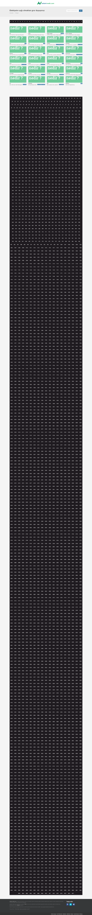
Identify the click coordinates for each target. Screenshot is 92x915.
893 (56, 228)
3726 (23, 702)
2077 (38, 425)
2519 (57, 499)
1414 (46, 314)
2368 (61, 473)
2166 (15, 441)
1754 (38, 371)
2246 (31, 454)
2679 (15, 527)
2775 (19, 543)
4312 (11, 801)
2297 (80, 460)
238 (42, 130)
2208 (31, 448)
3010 (46, 581)
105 (19, 111)
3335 (54, 635)
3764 (23, 708)
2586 (23, 511)
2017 (27, 416)
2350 (65, 470)
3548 (69, 670)
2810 (80, 546)
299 (36, 139)
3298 (57, 629)
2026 (61, 416)
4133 (54, 769)
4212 (65, 782)
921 (79, 231)
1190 (61, 276)
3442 (27, 654)
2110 (19, 432)
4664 (50, 858)
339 (29, 145)
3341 (77, 635)
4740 (50, 871)
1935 (77, 400)
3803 (27, 715)
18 (54, 98)
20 (60, 98)
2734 (80, 534)
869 (46, 225)
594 (39, 184)
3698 (61, 696)
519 (69, 171)
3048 (46, 588)
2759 (31, 540)
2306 (42, 464)
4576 (77, 842)
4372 (23, 810)
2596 (61, 511)
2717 (15, 534)
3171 (80, 607)
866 (36, 225)
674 (26, 196)
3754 (57, 705)
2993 (54, 578)
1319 (46, 298)
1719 (50, 365)
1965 (46, 406)
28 (12, 101)
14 (43, 98)
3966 (69, 740)
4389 (15, 813)
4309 (73, 798)
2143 (73, 435)
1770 (27, 375)
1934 (73, 400)
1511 (54, 330)
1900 (15, 397)
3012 (54, 581)
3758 (73, 705)
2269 (46, 457)
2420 (42, 483)
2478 (46, 492)
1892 (57, 394)
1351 (23, 305)
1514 (65, 330)
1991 (73, 409)
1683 (57, 359)
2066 (69, 422)
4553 (61, 839)
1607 (57, 346)
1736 (42, 368)
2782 (46, 543)
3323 (80, 632)
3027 (38, 584)
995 (44, 244)
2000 (34, 413)
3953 (19, 740)
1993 (80, 409)
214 (32, 126)
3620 (54, 683)
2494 (34, 495)
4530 (46, 836)
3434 (69, 651)
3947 (69, 737)
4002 (61, 747)
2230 (42, 451)
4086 (19, 763)
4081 (73, 759)
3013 (57, 581)
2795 (23, 546)
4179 (11, 778)
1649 (73, 352)
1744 (73, 368)
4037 (50, 753)
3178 (34, 610)
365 (46, 149)
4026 (80, 750)
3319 (65, 632)
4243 (38, 788)
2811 (11, 549)
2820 (46, 549)
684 (59, 196)
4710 (80, 864)
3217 (38, 616)
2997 (69, 578)
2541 (69, 502)
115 (52, 111)
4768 (11, 877)
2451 (15, 489)
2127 (11, 435)
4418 (54, 817)
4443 (77, 820)
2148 (19, 438)
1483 (19, 327)
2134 (38, 435)
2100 (54, 429)
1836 (61, 384)
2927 (19, 569)
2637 (73, 518)
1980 (31, 409)
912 (49, 231)
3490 (65, 661)
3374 (57, 642)
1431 (38, 317)
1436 (57, 317)
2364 (46, 473)
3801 (19, 715)
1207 (54, 279)
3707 (23, 699)
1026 (15, 250)
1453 (50, 320)
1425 (15, 317)
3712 (42, 699)
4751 (19, 874)
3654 (38, 689)
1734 (34, 368)
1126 (34, 266)
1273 (15, 292)
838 (13, 222)
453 (59, 161)
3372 (50, 642)
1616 (19, 349)
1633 (11, 352)
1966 (50, 406)
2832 (19, 553)
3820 (19, 718)
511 (42, 171)
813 (69, 215)
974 (46, 241)
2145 (80, 435)
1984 (46, 409)
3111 (69, 597)
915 (59, 231)
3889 (65, 728)
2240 (80, 451)
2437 (34, 486)
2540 (65, 502)
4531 (50, 836)
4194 (69, 778)
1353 (31, 305)
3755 (61, 705)
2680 (19, 527)
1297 (34, 295)
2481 (57, 492)
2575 (54, 508)
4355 (31, 807)
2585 (19, 511)
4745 (69, 871)
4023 (69, 750)
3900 (34, 731)
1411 (34, 314)
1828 (31, 384)
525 (19, 174)
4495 (57, 829)
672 (19, 196)
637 (42, 190)
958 (62, 238)
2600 (77, 511)
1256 (23, 289)
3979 (46, 743)
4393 (31, 813)
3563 (54, 673)
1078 (69, 257)
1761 (65, 371)
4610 (61, 848)
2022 (46, 416)
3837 (11, 721)
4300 (38, 798)
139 (62, 114)
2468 (80, 489)
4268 (61, 791)
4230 (61, 785)
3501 (34, 664)
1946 (46, 403)
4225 (42, 785)
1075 (57, 257)
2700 (23, 530)
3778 (77, 708)
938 (66, 235)
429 (49, 158)
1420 (69, 314)
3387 (34, 645)
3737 (65, 702)
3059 (15, 591)
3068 (50, 591)
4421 (65, 817)
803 (36, 215)
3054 (69, 588)
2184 (11, 444)
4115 (57, 766)
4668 (65, 858)
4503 (15, 833)
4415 (42, 817)
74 (71, 104)
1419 (65, 314)
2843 (61, 553)
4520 (80, 833)
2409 (73, 479)
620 (56, 187)
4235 (80, 785)
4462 (77, 823)
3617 (42, 683)
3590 (11, 680)
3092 (69, 594)
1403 (77, 311)
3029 (46, 584)
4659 (31, 858)
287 (66, 136)
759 (29, 209)
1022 (73, 247)
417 (79, 155)
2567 (23, 508)
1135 (69, 266)
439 (13, 161)
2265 (31, 457)
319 (32, 142)
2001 (38, 413)
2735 (11, 537)
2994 (57, 578)
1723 (65, 365)
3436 (77, 651)
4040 (61, 753)
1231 (73, 282)
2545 (11, 505)
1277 (31, 292)
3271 (27, 626)
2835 (31, 553)
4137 (69, 769)
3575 (27, 677)
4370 (15, 810)
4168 (42, 775)
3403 (23, 648)
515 (56, 171)
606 (79, 184)
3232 (23, 619)
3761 (11, 708)
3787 (38, 712)
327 (59, 142)
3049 (50, 588)
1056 (57, 254)
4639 (27, 855)
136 (52, 114)
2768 (65, 540)
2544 (80, 502)
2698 (15, 530)
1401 (69, 311)
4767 (80, 874)
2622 (15, 518)
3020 (11, 584)
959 (66, 238)
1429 (31, 317)
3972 (19, 743)
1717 (42, 365)
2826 (69, 549)
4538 (77, 836)
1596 (15, 346)
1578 (19, 343)
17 (52, 98)
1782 (73, 375)
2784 (54, 543)
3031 (54, 584)
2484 (69, 492)
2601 (80, 511)
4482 (80, 826)
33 (26, 101)
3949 (77, 737)
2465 (69, 489)
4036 (46, 753)
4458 (61, 823)
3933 (15, 737)
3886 (54, 728)
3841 (27, 721)
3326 (19, 635)
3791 (54, 712)
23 (69, 98)
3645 (77, 686)
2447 (73, 486)
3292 (34, 629)
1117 (73, 263)
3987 (77, 743)
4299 (34, 798)
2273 (61, 457)
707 (66, 200)
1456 (61, 320)
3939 (38, 737)
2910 (27, 565)
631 (23, 190)
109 (32, 111)
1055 (54, 254)
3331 (38, 635)
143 (76, 114)
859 (13, 225)
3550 (77, 670)
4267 (57, 791)
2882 (65, 559)
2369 (65, 473)
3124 (46, 600)
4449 (27, 823)
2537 (54, 502)
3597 (38, 680)
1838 (69, 384)
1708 (80, 362)
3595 (31, 680)
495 (59, 168)
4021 (61, 750)
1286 (65, 292)
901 (13, 231)
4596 (80, 845)
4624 (42, 852)
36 (34, 101)
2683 (31, 527)
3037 (77, 584)
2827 (73, 549)
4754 (31, 874)
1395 (46, 311)
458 (76, 161)
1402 (73, 311)
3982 (57, 743)
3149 (69, 604)
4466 (19, 826)
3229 (11, 619)
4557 (77, 839)
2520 (61, 499)
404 (36, 155)
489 (39, 168)
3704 (11, 699)
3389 (42, 645)
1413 (42, 314)
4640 (31, 855)
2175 (50, 441)
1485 (27, 327)
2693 (69, 527)
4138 (73, 769)
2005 (54, 413)
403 (32, 155)
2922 (73, 565)
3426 (38, 651)
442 (23, 161)
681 (49, 196)
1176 (80, 273)
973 (42, 241)
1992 (77, 409)
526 (23, 174)
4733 (23, 871)
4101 (77, 763)
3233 (27, 619)
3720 (73, 699)
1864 (23, 390)
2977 (65, 575)
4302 (46, 798)
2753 (80, 537)
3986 (73, 743)
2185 (15, 444)
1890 (50, 394)
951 (39, 238)
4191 (57, 778)
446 (36, 161)
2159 (61, 438)
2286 (38, 460)
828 (49, 219)
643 (62, 190)
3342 (80, 635)
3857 (15, 724)
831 (59, 219)
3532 (80, 667)
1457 (65, 320)
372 (69, 149)
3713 (46, 699)
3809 (50, 715)
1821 (77, 381)
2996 (65, 578)
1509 (46, 330)
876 (69, 225)
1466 (27, 324)
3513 (80, 664)
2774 (15, 543)
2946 (19, 572)
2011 (77, 413)
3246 (77, 619)
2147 (15, 438)
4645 (50, 855)
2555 (50, 505)
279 (39, 136)
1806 (19, 381)
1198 (19, 279)
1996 (19, 413)
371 (66, 149)
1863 (19, 390)
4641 (34, 855)
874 (62, 225)
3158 (31, 607)
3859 (23, 724)
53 (12, 104)
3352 (46, 638)
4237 (15, 788)
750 (69, 206)
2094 (31, 429)
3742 (11, 705)
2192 (42, 444)
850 (52, 222)
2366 (54, 473)
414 (69, 155)
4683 (50, 861)
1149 (50, 270)
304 (52, 139)
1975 (11, 409)
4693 (15, 864)
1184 (38, 276)
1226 (54, 282)
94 (56, 107)
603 (69, 184)
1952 (69, 403)
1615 (15, 349)
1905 (34, 397)
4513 (54, 833)
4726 (69, 867)
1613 (80, 346)
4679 (34, 861)
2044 (57, 419)
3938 (34, 737)
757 (23, 209)
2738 (23, 537)
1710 (15, 365)
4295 (19, 798)
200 (56, 123)
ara (80, 10)
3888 (61, 728)
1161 (23, 273)
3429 (50, 651)
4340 (46, 804)
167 (16, 120)
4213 (69, 782)
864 (29, 225)
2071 (15, 425)
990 (28, 244)
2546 (15, 505)
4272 (77, 791)
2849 (11, 556)
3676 (50, 693)
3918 (31, 734)
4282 (42, 794)
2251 (50, 454)
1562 (31, 340)
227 (76, 126)
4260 (31, 791)
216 (39, 126)
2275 (69, 457)
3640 (57, 686)
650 (16, 193)
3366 (27, 642)
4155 (65, 772)
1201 (31, 279)
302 (46, 139)
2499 (54, 495)
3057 (80, 588)
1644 (54, 352)
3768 (38, 708)
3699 (65, 696)
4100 (73, 763)
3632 (27, 686)
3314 (46, 632)
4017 (46, 750)
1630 (73, 349)
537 (59, 174)
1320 (50, 298)
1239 (31, 285)
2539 (61, 502)
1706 (73, 362)
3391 (50, 645)
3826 (42, 718)
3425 (34, 651)
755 (16, 209)
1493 (57, 327)
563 (76, 177)
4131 (46, 769)
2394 (15, 479)
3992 (23, 747)
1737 (46, 368)
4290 (73, 794)
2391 (77, 476)
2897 (50, 562)
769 (62, 209)
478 (72, 165)
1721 (57, 365)
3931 (80, 734)
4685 (57, 861)
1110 (46, 263)
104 (16, 111)
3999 (50, 747)
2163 (77, 438)
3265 (77, 623)
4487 (27, 829)
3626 (77, 683)
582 (69, 180)
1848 (34, 387)
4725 (65, 867)
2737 (19, 537)
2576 (57, 508)
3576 (31, 677)
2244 (23, 454)
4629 (61, 852)
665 (66, 193)
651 (19, 193)
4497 (65, 829)
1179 (19, 276)
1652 (11, 355)
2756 (19, 540)
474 (59, 165)
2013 (11, 416)
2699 (19, 530)
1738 (50, 368)
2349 (61, 470)
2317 (11, 467)
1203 (38, 279)
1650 (77, 352)
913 (52, 231)
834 (69, 219)
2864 (69, 556)
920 (76, 231)
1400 (65, 311)
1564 (38, 340)
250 (13, 133)
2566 (19, 508)
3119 (27, 600)
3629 (15, 686)
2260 (11, 457)
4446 (15, 823)
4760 (54, 874)
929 (36, 235)
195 (39, 123)
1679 (42, 359)
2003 (46, 413)
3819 (15, 718)
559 (62, 177)
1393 (38, 311)
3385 (27, 645)
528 (29, 174)
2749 (65, 537)
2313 (69, 464)
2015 (19, 416)
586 (13, 184)
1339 (50, 301)
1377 (50, 308)
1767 (15, 375)
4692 (11, 864)
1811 (38, 381)
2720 (27, 534)
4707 (69, 864)
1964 (42, 406)
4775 (38, 877)
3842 (31, 721)
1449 (34, 320)
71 (62, 104)
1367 (11, 308)
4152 (54, 772)
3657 (50, 689)
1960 (27, 406)
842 (26, 222)
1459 (73, 320)
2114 (34, 432)
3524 (50, 667)
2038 (34, 419)
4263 (42, 791)
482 (16, 168)
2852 (23, 556)
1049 (31, 254)
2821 (50, 549)
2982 (11, 578)
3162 (46, 607)
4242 (34, 788)
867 (39, 225)
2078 (42, 425)
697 (32, 200)
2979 (73, 575)
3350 (38, 638)
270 (79, 133)
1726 (77, 365)
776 (16, 212)
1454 (54, 320)
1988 (61, 409)
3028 (42, 584)
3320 (69, 632)
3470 (61, 658)
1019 (61, 247)
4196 (77, 778)
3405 (31, 648)
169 (23, 120)
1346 (77, 301)
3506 (54, 664)
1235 (15, 285)
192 (29, 123)
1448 (31, 320)
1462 (11, 324)
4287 (61, 794)
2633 (57, 518)
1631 (77, 349)
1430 (34, 317)
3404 (27, 648)
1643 (50, 352)
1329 (11, 301)
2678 (11, 527)
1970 (65, 406)
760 (32, 209)
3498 (23, 664)
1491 (50, 327)
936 (59, 235)
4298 (31, 798)
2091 (19, 429)
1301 (50, 295)
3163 (50, 607)
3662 (69, 689)
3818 (11, 718)
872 (56, 225)
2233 (54, 451)
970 (32, 241)
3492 (73, 661)
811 (62, 215)
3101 (31, 597)
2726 (50, 534)
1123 (23, 266)
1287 (69, 292)
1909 (50, 397)
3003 (19, 581)
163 (72, 117)
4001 (57, 747)
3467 (50, 658)
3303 (77, 629)
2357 (19, 473)
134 (46, 114)
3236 (38, 619)
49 (71, 101)
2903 (73, 562)
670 (13, 196)
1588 (57, 343)
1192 (69, 276)
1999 (31, 413)
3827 (46, 718)
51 (76, 101)
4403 (69, 813)
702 (49, 200)
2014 (15, 416)
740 (36, 206)
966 (19, 241)
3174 (19, 610)
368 (56, 149)
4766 (77, 874)
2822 (54, 549)
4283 (46, 794)
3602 (57, 680)
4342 (54, 804)
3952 (15, 740)
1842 (11, 387)
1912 (61, 397)
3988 (80, 743)
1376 (46, 308)
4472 (42, 826)
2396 (23, 479)
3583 (57, 677)
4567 (42, 842)
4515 (61, 833)
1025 (11, 250)
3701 (73, 696)
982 (72, 241)
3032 (57, 584)
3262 (65, 623)
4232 (69, 785)
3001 (11, 581)
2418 (34, 483)
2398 (31, 479)
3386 (31, 645)
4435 (46, 820)
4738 (42, 871)
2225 (23, 451)
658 (42, 193)
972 (39, 241)
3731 (42, 702)
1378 (54, 308)
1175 (77, 273)
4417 (50, 817)
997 (51, 244)
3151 (77, 604)
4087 (23, 763)
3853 (73, 721)
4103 (11, 766)
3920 (38, 734)
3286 (11, 629)
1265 (57, 289)
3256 (42, 623)
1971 (69, 406)
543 (79, 174)
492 (49, 168)
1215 (11, 282)
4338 (38, 804)
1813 (46, 381)
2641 (15, 521)
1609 (65, 346)
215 (36, 126)
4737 (38, 871)
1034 (46, 250)
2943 (80, 569)
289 (72, 136)
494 (56, 168)
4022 (65, 750)
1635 (19, 352)
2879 (54, 559)
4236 (11, 788)
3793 (61, 712)
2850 (15, 556)
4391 (23, 813)
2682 (27, 527)
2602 (11, 514)
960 (69, 238)
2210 (38, 448)
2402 (46, 479)
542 (76, 174)
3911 (77, 731)
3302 (73, 629)
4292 (80, 794)
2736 (15, 537)
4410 (23, 817)
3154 (15, 607)
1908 (46, 397)
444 (29, 161)
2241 (11, 454)
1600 (31, 346)
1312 (19, 298)
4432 (34, 820)
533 (46, 174)
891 (49, 228)
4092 (42, 763)
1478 (73, 324)
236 (36, 130)
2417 (31, 483)
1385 (80, 308)
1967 (54, 406)
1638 (31, 352)
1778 (57, 375)
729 (69, 203)
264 (59, 133)
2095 (34, 429)
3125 (50, 600)
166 (13, 120)
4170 (50, 775)
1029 (27, 250)
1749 (19, 371)
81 (19, 107)
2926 (15, 569)
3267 (11, 626)
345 (49, 145)
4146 (31, 772)
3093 (73, 594)
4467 (23, 826)
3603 (61, 680)
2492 (27, 495)
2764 (50, 540)
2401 (42, 479)
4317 (31, 801)
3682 (73, 693)
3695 (50, 696)
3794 (65, 712)
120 (69, 111)
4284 (50, 794)
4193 (65, 778)
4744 (65, 871)
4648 (61, 855)
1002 (69, 244)
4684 (54, 861)
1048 (27, 254)
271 (13, 136)
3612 (23, 683)
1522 (23, 333)
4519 (77, 833)
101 (77, 107)
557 (56, 177)
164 (76, 117)
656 (36, 193)
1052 (42, 254)
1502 (19, 330)
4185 (34, 778)
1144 (31, 270)
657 (39, 193)
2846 (73, 553)
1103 (19, 263)
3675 (46, 693)
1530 (54, 333)
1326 (73, 298)
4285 (54, 794)
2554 (46, 505)
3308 (23, 632)
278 (36, 136)
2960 (73, 572)
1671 (11, 359)
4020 (57, 750)
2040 (42, 419)
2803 (54, 546)
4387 (80, 810)
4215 (77, 782)
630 (19, 190)
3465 (42, 658)
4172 (57, 775)
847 (42, 222)
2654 (65, 521)
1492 (54, 327)
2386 (57, 476)
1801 (73, 378)
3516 (19, 667)
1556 (80, 336)
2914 (42, 565)
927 (29, 235)
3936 (27, 737)
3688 (23, 696)
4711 (11, 867)
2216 (61, 448)
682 (52, 196)
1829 (34, 384)
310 (72, 139)
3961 (50, 740)
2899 (57, 562)
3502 (38, 664)
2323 (34, 467)
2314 (73, 464)
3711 (38, 699)
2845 (69, 553)
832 (62, 219)
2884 (73, 559)
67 (51, 104)
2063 (57, 422)
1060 (73, 254)
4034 (38, 753)
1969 (61, 406)
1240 (34, 285)
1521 (19, 333)
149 (26, 117)
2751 (73, 537)
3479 (23, 661)
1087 (31, 260)
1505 (31, 330)
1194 (77, 276)
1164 (34, 273)
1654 (19, 355)
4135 (61, 769)
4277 (23, 794)
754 (13, 209)
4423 (73, 817)
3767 (34, 708)
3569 (77, 673)
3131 (73, 600)
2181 (73, 441)
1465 (23, 324)
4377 (42, 810)
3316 (54, 632)
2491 (23, 495)
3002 (15, 581)
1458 (69, 320)
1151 (57, 270)
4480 (73, 826)
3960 (46, 740)
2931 (34, 569)
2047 (69, 419)
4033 (34, 753)
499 (72, 168)
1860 (80, 387)
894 (59, 228)
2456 (34, 489)
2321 (27, 467)
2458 (42, 489)
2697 (11, 530)
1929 (54, 400)
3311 (34, 632)
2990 (42, 578)
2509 (19, 499)
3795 (69, 712)
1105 (27, 263)
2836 (34, 553)
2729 (61, 534)
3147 (61, 604)
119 (66, 111)
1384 (77, 308)
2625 (27, 518)
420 (19, 158)
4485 (19, 829)
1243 (46, 285)
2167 (19, 441)
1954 (77, 403)
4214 (73, 782)
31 (20, 101)
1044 (11, 254)
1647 (65, 352)
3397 (73, 645)
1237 (23, 285)
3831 (61, 718)
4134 (57, 769)
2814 (23, 549)
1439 (69, 317)
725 (56, 203)
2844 (65, 553)
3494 (80, 661)
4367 (77, 807)
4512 (50, 833)
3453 (69, 654)
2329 (57, 467)
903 (19, 231)
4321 (46, 801)
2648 (42, 521)
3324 (11, 635)
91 (48, 107)
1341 (57, 301)
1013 (38, 247)
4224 (38, 785)
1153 (65, 270)
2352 (73, 470)
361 (32, 149)
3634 (34, 686)
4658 (27, 858)
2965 (19, 575)
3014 (61, 581)
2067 (73, 422)
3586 (69, 677)
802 (32, 215)
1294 (23, 295)
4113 (50, 766)
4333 (19, 804)
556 (52, 177)
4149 (42, 772)
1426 (19, 317)
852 (59, 222)
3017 (73, 581)
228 (79, 126)
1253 (11, 289)
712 (13, 203)
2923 (77, 565)
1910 (54, 397)
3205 (65, 613)
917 (66, 231)
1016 (50, 247)
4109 (34, 766)
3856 (11, 724)
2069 (80, 422)
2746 (54, 537)
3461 (27, 658)
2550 (31, 505)
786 (49, 212)
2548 (23, 505)
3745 (23, 705)
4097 (61, 763)
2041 (46, 419)
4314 (19, 801)
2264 (27, 457)
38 (40, 101)
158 (56, 117)
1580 (27, 343)
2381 (38, 476)
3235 (34, 619)
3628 (11, 686)
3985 (69, 743)
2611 (46, 514)
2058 (38, 422)
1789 (27, 378)
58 (26, 104)
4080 (69, 759)
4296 (23, 798)
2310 (57, 464)
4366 (73, 807)
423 (29, 158)
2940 (69, 569)
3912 (80, 731)
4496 (61, 829)
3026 (34, 584)
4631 (69, 852)
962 (76, 238)
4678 (31, 861)
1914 (69, 397)
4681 (42, 861)
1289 (77, 292)
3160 (38, 607)
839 (16, 222)
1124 (27, 266)
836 (76, 219)
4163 (23, 775)
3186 (65, 610)
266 (66, 133)
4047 (15, 756)
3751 (46, 705)
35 (31, 101)
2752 (77, 537)
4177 (77, 775)
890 (46, 228)
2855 (34, 556)
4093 (46, 763)
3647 (11, 689)
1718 (46, 365)
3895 (15, 731)
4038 (54, 753)
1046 (19, 254)
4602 (31, 848)
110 (36, 111)
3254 (34, 623)
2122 (65, 432)
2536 (50, 502)
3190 (80, 610)
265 (62, 133)
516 (59, 171)
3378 (73, 642)
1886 (34, 394)
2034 (19, 419)
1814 (50, 381)
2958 (65, 572)
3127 (57, 600)
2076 (34, 425)
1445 (19, 320)
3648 (15, 689)
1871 (50, 390)
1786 (15, 378)
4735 (31, 871)
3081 (27, 594)
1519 (11, 333)
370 (62, 149)
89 (42, 107)
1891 (54, 394)
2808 (73, 546)
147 (19, 117)
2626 (31, 518)
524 (16, 174)
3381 (11, 645)
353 (76, 145)
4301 (42, 798)
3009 (42, 581)
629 (16, 190)
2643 (23, 521)
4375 (34, 810)
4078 (61, 759)
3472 (69, 658)
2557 (57, 505)
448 (42, 161)
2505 (77, 495)
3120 (31, 600)
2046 (65, 419)
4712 (15, 867)
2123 (69, 432)
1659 (38, 355)
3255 (38, 623)
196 (42, 123)
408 (49, 155)
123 (79, 111)
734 (16, 206)
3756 (65, 705)
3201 (50, 613)
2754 (11, 540)
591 (29, 184)
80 (17, 107)
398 (16, 155)
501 (79, 168)
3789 (46, 712)
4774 (34, 877)
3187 (69, 610)
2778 (31, 543)
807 (49, 215)
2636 (69, 518)
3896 (19, 731)
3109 (61, 597)
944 (16, 238)
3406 (34, 648)
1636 (23, 352)
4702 (50, 864)
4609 (57, 848)
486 (29, 168)
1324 (65, 298)
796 (13, 215)
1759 (57, 371)
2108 (11, 432)
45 (60, 101)
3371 (46, 642)
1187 (50, 276)
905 (26, 231)
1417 (57, 314)
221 (56, 126)
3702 (77, 696)
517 (62, 171)
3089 (57, 594)
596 (46, 184)
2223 (15, 451)
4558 (80, 839)
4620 (27, 852)
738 (29, 206)
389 (56, 152)
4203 (31, 782)
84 (28, 107)
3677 (54, 693)
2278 (80, 457)
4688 (69, 861)
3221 (54, 616)
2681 (23, 527)
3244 (69, 619)
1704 (65, 362)
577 (52, 180)
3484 (42, 661)
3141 (38, 604)
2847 (77, 553)
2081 (54, 425)
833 (66, 219)
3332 (42, 635)
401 (26, 155)
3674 (42, 693)
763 (42, 209)
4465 (15, 826)
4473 (46, 826)
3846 (46, 721)
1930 (57, 400)
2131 (27, 435)
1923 (31, 400)
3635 (38, 686)
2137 (50, 435)
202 (62, 123)
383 (36, 152)
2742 (38, 537)
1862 (15, 390)
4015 (38, 750)
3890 (69, 728)
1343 (65, 301)
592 (32, 184)
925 (23, 235)
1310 (11, 298)
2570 (34, 508)
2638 (77, 518)
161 (66, 117)
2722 (34, 534)
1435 (54, 317)
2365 (50, 473)
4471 (38, 826)
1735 (38, 368)
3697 (57, 696)
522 (79, 171)
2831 (15, 553)
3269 (19, 626)
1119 (80, 263)
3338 (65, 635)
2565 (15, 508)
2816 (31, 549)
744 (49, 206)
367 (52, 149)
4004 (69, 747)
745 (52, 206)
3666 (11, 693)
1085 (23, 260)
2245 (27, 454)
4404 (73, 813)
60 (31, 104)
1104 (23, 263)
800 (26, 215)
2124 (73, 432)
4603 (34, 848)
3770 (46, 708)
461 (16, 165)
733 (13, 206)
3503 (42, 664)
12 (38, 98)
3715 (54, 699)
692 (16, 200)
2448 (77, 486)
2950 (34, 572)
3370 (42, 642)
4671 (77, 858)
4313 (15, 801)
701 (46, 200)
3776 (69, 708)
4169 (46, 775)
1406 (15, 314)
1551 (61, 336)
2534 (42, 502)
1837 (65, 384)
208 (13, 126)
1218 (23, 282)
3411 (54, 648)
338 (26, 145)
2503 (69, 495)
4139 (77, 769)
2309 (54, 464)
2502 (65, 495)
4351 (15, 807)
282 (49, 136)
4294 (15, 798)
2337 (15, 470)
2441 (50, 486)
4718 (38, 867)
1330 (15, 301)
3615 (34, 683)
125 (16, 114)
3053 (65, 588)
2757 (23, 540)
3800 (15, 715)
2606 (27, 514)
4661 (38, 858)
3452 (65, 654)
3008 (38, 581)
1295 (27, 295)
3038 (80, 584)
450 (49, 161)
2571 (38, 508)
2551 (34, 505)
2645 (31, 521)
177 (49, 120)
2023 (50, 416)
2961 (77, 572)
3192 (15, 613)
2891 (27, 562)
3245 (73, 619)
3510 (69, 664)
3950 (80, 737)
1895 (69, 394)
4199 (15, 782)
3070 (57, 591)
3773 (57, 708)
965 (16, 241)
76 (76, 104)
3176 (27, 610)
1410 (31, 314)
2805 (61, 546)
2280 (15, 460)
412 (62, 155)
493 (52, 168)
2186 (19, 444)
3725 (19, 702)
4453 (42, 823)
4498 (69, 829)
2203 (11, 448)
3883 (42, 728)
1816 (57, 381)
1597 (19, 346)
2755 (15, 540)
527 (26, 174)
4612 (69, 848)
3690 (31, 696)
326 (56, 142)
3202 (54, 613)
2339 (23, 470)
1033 (42, 250)
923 (16, 235)
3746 (27, 705)
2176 (54, 441)
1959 (23, 406)
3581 (50, 677)
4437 (54, 820)
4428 (19, 820)
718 (32, 203)
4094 (50, 763)
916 (62, 231)
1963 (38, 406)
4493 (50, 829)
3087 (50, 594)
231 (19, 130)
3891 (73, 728)
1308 (77, 295)
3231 (19, 619)
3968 (77, 740)
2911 (31, 565)
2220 (77, 448)
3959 (42, 740)
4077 (57, 759)
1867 (34, 390)
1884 (27, 394)
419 (16, 158)
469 (42, 165)
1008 (19, 247)
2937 (57, 569)
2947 (23, 572)
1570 (61, 340)
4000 (54, 747)
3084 (38, 594)
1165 (38, 273)
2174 (46, 441)
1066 (23, 257)
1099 (77, 260)
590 (26, 184)
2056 (31, 422)
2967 (27, 575)
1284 (57, 292)
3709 (31, 699)
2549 (27, 505)
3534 (15, 670)
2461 (54, 489)
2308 (50, 464)
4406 (80, 813)
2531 (31, 502)
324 (49, 142)
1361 (61, 305)
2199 (69, 444)
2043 (54, 419)
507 (29, 171)
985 (11, 244)
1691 (15, 362)
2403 (50, 479)
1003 (73, 244)
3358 (69, 638)
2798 (34, 546)
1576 (11, 343)
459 (79, 161)
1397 (54, 311)
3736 (61, 702)
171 (29, 120)
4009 (15, 750)
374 (76, 149)
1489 (42, 327)
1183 (34, 276)
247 (72, 130)
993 (38, 244)
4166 (34, 775)
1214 (80, 279)
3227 (77, 616)
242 (56, 130)
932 (46, 235)
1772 (34, 375)
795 (79, 212)
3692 (38, 696)
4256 (15, 791)
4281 (38, 794)
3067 (46, 591)
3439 (15, 654)
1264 (54, 289)
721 (42, 203)
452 (56, 161)
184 (72, 120)
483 (19, 168)
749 (66, 206)
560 (66, 177)
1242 (42, 285)
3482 (34, 661)
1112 (54, 263)
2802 (50, 546)
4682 (46, 861)
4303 (50, 798)
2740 (31, 537)
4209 (54, 782)
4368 (80, 807)
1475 (61, 324)
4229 (57, 785)
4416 (46, 817)
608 (16, 187)
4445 (11, 823)
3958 (38, 740)
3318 (61, 632)
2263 (23, 457)
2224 (19, 451)
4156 (69, 772)
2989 (38, 578)
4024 (73, 750)
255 (29, 133)
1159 (15, 273)
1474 (57, 324)
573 (39, 180)
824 (36, 219)
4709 (77, 864)
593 (36, 184)
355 (13, 149)
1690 (11, 362)
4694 (19, 864)
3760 (80, 705)
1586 (50, 343)
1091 (46, 260)
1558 (15, 340)
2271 (54, 457)
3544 (54, 670)
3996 (38, 747)
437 (76, 158)
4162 (19, 775)
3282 (69, 626)
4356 (34, 807)
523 (13, 174)
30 (17, 101)
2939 (65, 569)
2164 (80, 438)
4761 (57, 874)
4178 (80, 775)
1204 (42, 279)
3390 (46, 645)
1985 (50, 409)
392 (66, 152)
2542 (73, 502)
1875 (65, 390)
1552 (65, 336)
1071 (42, 257)
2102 (61, 429)
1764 (77, 371)
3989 (11, 747)
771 (69, 209)
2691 (61, 527)
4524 (23, 836)
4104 (15, 766)
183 (69, 120)
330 (69, 142)
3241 (57, 619)
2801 (46, 546)
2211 (42, 448)
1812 (42, 381)
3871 (69, 724)
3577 (34, 677)
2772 (80, 540)
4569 (50, 842)
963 (79, 238)
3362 (11, 642)
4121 (80, 766)
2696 (80, 527)
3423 (27, 651)
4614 (77, 848)
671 (16, 196)
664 (62, 193)
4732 (19, 871)
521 (76, 171)
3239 (50, 619)
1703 (61, 362)
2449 (80, 486)
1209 (61, 279)
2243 (19, 454)
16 (49, 98)
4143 (19, 772)
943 (13, 238)
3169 (73, 607)
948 (29, 238)
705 (59, 200)
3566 (65, 673)
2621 (11, 518)
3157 (27, 607)
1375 (42, 308)
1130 (50, 266)
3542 (46, 670)
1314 (27, 298)
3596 (34, 680)
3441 (23, 654)
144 (79, 114)
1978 (23, 409)
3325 (15, 635)
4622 (34, 852)
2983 (15, 578)
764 (46, 209)
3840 (23, 721)
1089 (38, 260)
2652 (57, 521)
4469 (31, 826)
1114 (61, 263)
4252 (73, 788)
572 (36, 180)
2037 (31, 419)
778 (23, 212)
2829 (80, 549)
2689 (54, 527)
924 (19, 235)
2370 (69, 473)
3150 (73, 604)
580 (62, 180)
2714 (77, 530)
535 (52, 174)
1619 (31, 349)
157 (52, 117)
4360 (50, 807)
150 (29, 117)
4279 (31, 794)
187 (13, 123)
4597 (11, 848)
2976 (61, 575)
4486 (23, 829)
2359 (27, 473)
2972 (46, 575)
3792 (57, 712)
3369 (38, 642)
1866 (31, 390)
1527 (42, 333)
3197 (34, 613)
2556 (54, 505)
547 (23, 177)
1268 (69, 289)
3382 (15, 645)
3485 (46, 661)
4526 (31, 836)
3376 (65, 642)
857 (76, 222)
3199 (42, 613)
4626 (50, 852)
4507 (31, 833)
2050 (80, 419)
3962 (54, 740)
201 (59, 123)
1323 (61, 298)
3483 (38, 661)
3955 (27, 740)
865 (32, 225)
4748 (80, 871)
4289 (69, 794)
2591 (42, 511)
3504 (46, 664)
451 (52, 161)
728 (66, 203)
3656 (46, 689)
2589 (34, 511)
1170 (57, 273)
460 (13, 165)
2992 (50, 578)
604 (72, 184)
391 (62, 152)
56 (20, 104)
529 (32, 174)
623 (66, 187)
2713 (73, 530)
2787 (65, 543)
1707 (77, 362)
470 (46, 165)
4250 (65, 788)
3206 (69, 613)
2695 (77, 527)
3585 (65, 677)
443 (26, 161)
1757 (50, 371)
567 (19, 180)
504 (19, 171)
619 (52, 187)
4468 (27, 826)
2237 (69, 451)
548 (26, 177)
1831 (42, 384)
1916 (77, 397)
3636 (42, 686)
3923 (50, 734)
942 (79, 235)
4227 (50, 785)
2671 (57, 524)
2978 (69, 575)
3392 (54, 645)
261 (49, 133)
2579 (69, 508)
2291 (57, 460)
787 (52, 212)
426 (39, 158)
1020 (65, 247)
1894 (65, 394)
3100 (27, 597)
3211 (15, 616)
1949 (57, 403)
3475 (80, 658)
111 (39, 111)
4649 (65, 855)
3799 (11, 715)
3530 (73, 667)
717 (29, 203)
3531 (77, 667)
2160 (65, 438)
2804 (57, 546)
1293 (19, 295)
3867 (54, 724)
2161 (69, 438)
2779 (34, 543)
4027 (11, 753)
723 (49, 203)
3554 (19, 673)
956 (56, 238)
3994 (31, 747)
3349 (34, 638)
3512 (77, 664)
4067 (19, 759)
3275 (42, 626)
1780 (65, 375)
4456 (54, 823)
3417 (77, 648)
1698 (42, 362)
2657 (77, 521)
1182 (31, 276)
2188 (27, 444)
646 (72, 190)
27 (80, 98)
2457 (38, 489)
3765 (27, 708)
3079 (19, 594)
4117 (65, 766)
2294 (69, 460)
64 (43, 104)
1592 (73, 343)
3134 (11, 604)
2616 (65, 514)
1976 (15, 409)
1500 (11, 330)
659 (46, 193)
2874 (34, 559)
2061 (50, 422)
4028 (15, 753)
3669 (23, 693)
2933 (42, 569)
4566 (38, 842)
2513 (34, 499)
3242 (61, 619)
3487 (54, 661)
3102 (34, 597)
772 (72, 209)
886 (32, 228)
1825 (19, 384)
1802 (77, 378)
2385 (54, 476)
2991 (46, 578)
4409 (19, 817)
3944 (57, 737)
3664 (77, 689)
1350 (19, 305)
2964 (15, 575)
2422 (50, 483)
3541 (42, 670)
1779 (61, 375)
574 (42, 180)
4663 (46, 858)
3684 (80, 693)
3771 (50, 708)
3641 (61, 686)
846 (39, 222)
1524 (31, 333)
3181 (46, 610)
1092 (50, 260)
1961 (31, 406)
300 (39, 139)
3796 (73, 712)
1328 (80, 298)
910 (42, 231)
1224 (46, 282)
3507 (57, 664)
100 (73, 107)
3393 (57, 645)
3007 (34, 581)
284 (56, 136)
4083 (80, 759)
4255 (11, 791)
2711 (65, 530)
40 (46, 101)
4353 (23, 807)
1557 (11, 340)
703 (52, 200)
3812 (61, 715)
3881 (34, 728)
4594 (73, 845)
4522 (15, 836)
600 (59, 184)
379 (23, 152)
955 (52, 238)
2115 (38, 432)
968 (26, 241)
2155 (46, 438)
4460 (69, 823)
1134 (65, 266)
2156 (50, 438)
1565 (42, 340)
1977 (19, 409)
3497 (19, 664)
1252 (80, 285)
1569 (57, 340)
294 (19, 139)
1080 (77, 257)
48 (68, 101)
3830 (57, 718)
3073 (69, 591)
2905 (80, 562)
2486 (77, 492)
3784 (27, 712)
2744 (46, 537)
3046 (38, 588)
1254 (15, 289)
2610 (42, 514)
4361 (54, 807)
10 (32, 98)
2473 (27, 492)
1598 (23, 346)
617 (46, 187)
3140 (34, 604)
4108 (31, 766)
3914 (15, 734)
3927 (65, 734)
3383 (19, 645)
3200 (46, 613)
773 (76, 209)
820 (23, 219)
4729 (80, 867)
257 (36, 133)
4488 (31, 829)
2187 (23, 444)
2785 (57, 543)
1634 (15, 352)
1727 (80, 365)
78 (11, 107)
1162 (27, 273)
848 (46, 222)
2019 (34, 416)
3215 (31, 616)
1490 (46, 327)
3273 (34, 626)
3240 (54, 619)
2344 (42, 470)
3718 (65, 699)
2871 (23, 559)
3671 (31, 693)
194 (36, 123)
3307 (19, 632)
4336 (31, 804)
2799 (38, 546)
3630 (19, 686)
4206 (42, 782)
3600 (50, 680)
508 (32, 171)
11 (35, 98)
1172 (65, 273)
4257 (19, 791)
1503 (23, 330)
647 (76, 190)
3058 (11, 591)
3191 (11, 613)
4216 (80, 782)
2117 (46, 432)
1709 (11, 365)
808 (52, 215)
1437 (61, 317)
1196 (11, 279)
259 (42, 133)
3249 (15, 623)
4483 (11, 829)
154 (42, 117)
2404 (54, 479)
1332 (23, 301)
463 (23, 165)
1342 (61, 301)
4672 (80, 858)
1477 (69, 324)
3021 (15, 584)
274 (23, 136)
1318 (42, 298)
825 (39, 219)
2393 (11, 479)
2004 (50, 413)
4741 (54, 871)
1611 (73, 346)
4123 (15, 769)
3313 (42, 632)
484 (23, 168)
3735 (57, 702)
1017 (54, 247)
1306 (69, 295)
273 (19, 136)
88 (39, 107)
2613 (54, 514)
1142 (23, 270)
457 (72, 161)
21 (63, 98)
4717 (34, 867)
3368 (34, 642)
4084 (11, 763)
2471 (19, 492)
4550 (50, 839)
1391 (31, 311)
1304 (61, 295)
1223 (42, 282)
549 (29, 177)
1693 (23, 362)
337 (23, 145)
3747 (31, 705)
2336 (11, 470)
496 (62, 168)
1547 (46, 336)
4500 (77, 829)
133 (42, 114)
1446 (23, 320)
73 (68, 104)
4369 (11, 810)
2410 (77, 479)
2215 (57, 448)
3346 (23, 638)
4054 (42, 756)
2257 (73, 454)
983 (76, 241)
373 (72, 149)
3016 (69, 581)
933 (49, 235)
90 (45, 107)
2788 (69, 543)
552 (39, 177)
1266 (61, 289)
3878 (23, 728)
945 (19, 238)
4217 (11, 785)
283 (52, 136)
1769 (23, 375)
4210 (57, 782)
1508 (42, 330)
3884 (46, 728)
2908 (19, 565)
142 (72, 114)
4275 (15, 794)
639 (49, 190)
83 (25, 107)
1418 (61, 314)
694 (23, 200)
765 (49, 209)
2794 (19, 546)
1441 (77, 317)
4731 (15, 871)
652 (23, 193)
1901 (19, 397)
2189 (31, 444)
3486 (50, 661)
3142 (42, 604)
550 (32, 177)
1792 (38, 378)
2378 (27, 476)
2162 (73, 438)
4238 (19, 788)
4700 (42, 864)
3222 (57, 616)
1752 (31, 371)
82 (22, 107)
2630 (46, 518)
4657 (23, 858)
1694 (27, 362)
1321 (54, 298)
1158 (11, 273)
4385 (73, 810)
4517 (69, 833)
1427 (23, 317)
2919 (61, 565)
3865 (46, 724)
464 (26, 165)
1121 (15, 266)
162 (69, 117)
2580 (73, 508)
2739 (27, 537)
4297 (27, 798)
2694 (73, 527)
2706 (46, 530)
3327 (23, 635)
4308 (69, 798)
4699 (38, 864)
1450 (38, 320)
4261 (34, 791)
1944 (38, 403)
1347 (80, 301)
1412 (38, 314)
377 (16, 152)
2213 (50, 448)
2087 (77, 425)
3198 (38, 613)
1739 (54, 368)
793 (72, 212)
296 (26, 139)
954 (49, 238)
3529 (69, 667)
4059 (61, 756)
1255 (19, 289)
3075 (77, 591)
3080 (23, 594)
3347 (27, 638)
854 (66, 222)
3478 (19, 661)
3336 (57, 635)
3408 (42, 648)
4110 (38, 766)
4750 (15, 874)
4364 (65, 807)
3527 (61, 667)
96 (62, 107)
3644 (73, 686)
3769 (42, 708)
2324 (38, 467)
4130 (42, 769)
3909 (69, 731)
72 (65, 104)
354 (79, 145)
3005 (27, 581)
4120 (77, 766)
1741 (61, 368)
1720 (54, 365)
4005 (73, 747)
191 (26, 123)
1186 (46, 276)
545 (16, 177)
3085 (42, 594)
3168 (69, 607)
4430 (27, 820)
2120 (57, 432)
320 (36, 142)
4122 (11, 769)
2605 (23, 514)
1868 (38, 390)
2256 (69, 454)
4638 (23, 855)
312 (79, 139)
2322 (31, 467)
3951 (11, 740)
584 (76, 180)
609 (19, 187)
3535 (19, 670)
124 (13, 114)
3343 (11, 638)
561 (69, 177)
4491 (42, 829)
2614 (57, 514)
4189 (50, 778)
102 (80, 107)
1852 (50, 387)
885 (29, 228)
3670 (27, 693)
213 (29, 126)
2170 (31, 441)
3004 (23, 581)
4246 (50, 788)
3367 (31, 642)
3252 (27, 623)
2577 (61, 508)
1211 (69, 279)
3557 (31, 673)
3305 (11, 632)
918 (69, 231)
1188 (54, 276)
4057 (54, 756)
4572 (61, 842)
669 (79, 193)
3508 (61, 664)
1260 (38, 289)
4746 (73, 871)
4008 (11, 750)
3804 (31, 715)
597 (49, 184)
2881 (61, 559)
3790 (50, 712)
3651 (27, 689)
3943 (54, 737)
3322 (77, 632)
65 (46, 104)
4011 (23, 750)
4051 (31, 756)
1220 (31, 282)
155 (46, 117)
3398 (77, 645)
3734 (54, 702)
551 (36, 177)
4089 (31, 763)
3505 (50, 664)
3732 (46, 702)
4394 (34, 813)
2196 (57, 444)
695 (26, 200)
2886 (80, 559)
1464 (19, 324)
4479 (69, 826)
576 (49, 180)
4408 (15, 817)
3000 (80, 578)
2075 (31, 425)
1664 (57, 355)
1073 (50, 257)
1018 (57, 247)
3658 (54, 689)
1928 (50, 400)
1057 (61, 254)
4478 (65, 826)
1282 (50, 292)
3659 (57, 689)
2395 (19, 479)
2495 (38, 495)
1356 (42, 305)
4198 (11, 782)
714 (19, 203)
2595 (57, 511)
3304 (80, 629)
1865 (27, 390)
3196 (31, 613)
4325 (61, 801)
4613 (73, 848)
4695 (23, 864)
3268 (15, 626)
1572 (69, 340)
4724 (61, 867)
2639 (80, 518)
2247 (34, 454)
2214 (54, 448)
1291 (11, 295)
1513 (61, 330)
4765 (73, 874)
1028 (23, 250)
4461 (73, 823)
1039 (65, 250)
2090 (15, 429)
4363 (61, 807)
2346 (50, 470)
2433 (19, 486)
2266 (34, 457)
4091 (38, 763)
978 (59, 241)
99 (70, 107)
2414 (19, 483)
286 (62, 136)
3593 (23, 680)
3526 (57, 667)
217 (42, 126)
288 (69, 136)
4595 (77, 845)
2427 (69, 483)
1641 (42, 352)
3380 (80, 642)
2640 (11, 521)
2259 (80, 454)
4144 (23, 772)
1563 (34, 340)
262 (52, 133)
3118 (23, 600)
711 (79, 200)
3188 (73, 610)
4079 (65, 759)
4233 (73, 785)
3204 (61, 613)
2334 (77, 467)
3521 (38, 667)
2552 (38, 505)
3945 (61, 737)
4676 (23, 861)
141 (69, 114)
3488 (57, 661)
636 (39, 190)
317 (26, 142)
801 (29, 215)
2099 (50, 429)
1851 (46, 387)
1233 (80, 282)
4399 (54, 813)
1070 (38, 257)
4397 (46, 813)
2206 (23, 448)
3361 (80, 638)
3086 (46, 594)
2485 (73, 492)
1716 (38, 365)
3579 (42, 677)
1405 (11, 314)
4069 (27, 759)
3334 (50, 635)
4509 (38, 833)
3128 (61, 600)
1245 (54, 285)
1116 (69, 263)
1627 (61, 349)
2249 (42, 454)
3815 (73, 715)
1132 (57, 266)
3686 (15, 696)
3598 (42, 680)
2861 (57, 556)
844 (32, 222)
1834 (54, 384)
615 (39, 187)
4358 (42, 807)
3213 (23, 616)
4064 (80, 756)
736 (23, 206)
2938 (61, 569)
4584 (34, 845)
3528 (65, 667)
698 (36, 200)
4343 (57, 804)
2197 (61, 444)
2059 (42, 422)
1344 (69, 301)
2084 (65, 425)
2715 (80, 530)
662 (56, 193)
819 (19, 219)
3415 (69, 648)
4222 (31, 785)
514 (52, 171)
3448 (50, 654)
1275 (23, 292)
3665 (80, 689)
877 (72, 225)
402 (29, 155)
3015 (65, 581)
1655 (23, 355)
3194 (23, 613)
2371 (73, 473)
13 (40, 98)
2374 (11, 476)
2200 (73, 444)
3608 (80, 680)
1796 (54, 378)
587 (16, 184)
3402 (19, 648)
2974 (54, 575)
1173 (69, 273)
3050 (54, 588)
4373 (27, 810)
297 (29, 139)
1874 (61, 390)
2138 (54, 435)
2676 (77, 524)
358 (23, 149)
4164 (27, 775)
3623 (65, 683)
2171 (34, 441)
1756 (46, 371)
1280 (42, 292)
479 (76, 165)
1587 (54, 343)
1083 (15, 260)
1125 (31, 266)
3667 (15, 693)
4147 (34, 772)
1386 (11, 311)
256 (32, 133)
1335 (34, 301)
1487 (34, 327)
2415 (23, 483)
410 (56, 155)
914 (56, 231)
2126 (80, 432)
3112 (73, 597)
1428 (27, 317)
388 (52, 152)
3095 (80, 594)
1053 (46, 254)
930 (39, 235)
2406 (61, 479)
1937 (11, 403)
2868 (11, 559)
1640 (38, 352)
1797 (57, 378)
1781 (69, 375)
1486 (31, 327)
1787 (19, 378)
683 (56, 196)
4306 (61, 798)
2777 (27, 543)
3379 (77, 642)
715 (23, 203)
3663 (73, 689)
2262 (19, 457)
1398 (57, 311)
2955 (54, 572)
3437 (80, 651)
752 (76, 206)
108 (29, 111)
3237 (42, 619)
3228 (80, 616)
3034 (65, 584)
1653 (15, 355)
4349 (80, 804)
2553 (42, 505)
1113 (57, 263)
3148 (65, 604)
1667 (69, 355)
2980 (77, 575)
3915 (19, 734)
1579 (23, 343)
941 (76, 235)
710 (76, 200)
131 (36, 114)
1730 (19, 368)
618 (49, 187)
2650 (50, 521)
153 (39, 117)
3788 (42, 712)
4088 (27, 763)
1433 (46, 317)
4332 (15, 804)
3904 (50, 731)
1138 (80, 266)
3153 (11, 607)
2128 (15, 435)
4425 (80, 817)
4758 (46, 874)
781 (32, 212)
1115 (65, 263)
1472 (50, 324)
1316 (34, 298)
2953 (46, 572)
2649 (46, 521)
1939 (19, 403)
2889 (19, 562)
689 (76, 196)
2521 (65, 499)
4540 (11, 839)
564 (79, 177)
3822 (27, 718)
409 (52, 155)
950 (36, 238)
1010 (27, 247)
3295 (46, 629)
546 (19, 177)
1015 (46, 247)
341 (36, 145)
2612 (50, 514)
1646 (61, 352)
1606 (54, 346)
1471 (46, 324)
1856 (65, 387)
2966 (23, 575)
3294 (42, 629)
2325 (42, 467)
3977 (38, 743)
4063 (77, 756)
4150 (46, 772)
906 (29, 231)
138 (59, 114)
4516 (65, 833)
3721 (77, 699)
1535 (73, 333)
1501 (15, 330)
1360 (57, 305)
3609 (11, 683)
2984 (19, 578)
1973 (77, 406)
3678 (57, 693)
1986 (54, 409)
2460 (50, 489)
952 (42, 238)
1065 (19, 257)
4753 (27, 874)
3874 (80, 724)
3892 (77, 728)
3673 (38, 693)
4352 (19, 807)
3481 (31, 661)
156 (49, 117)
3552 (11, 673)
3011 (50, 581)
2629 (42, 518)
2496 (42, 495)
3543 (50, 670)
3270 (23, 626)
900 (79, 228)
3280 (61, 626)
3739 (73, 702)
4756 (38, 874)
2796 (27, 546)
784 (42, 212)
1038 (61, 250)
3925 (57, 734)
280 (42, 136)
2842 (57, 553)
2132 (31, 435)
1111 (50, 263)
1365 (77, 305)
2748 (61, 537)
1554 (73, 336)
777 (19, 212)
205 (72, 123)
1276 (27, 292)
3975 (31, 743)
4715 (27, 867)
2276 (73, 457)
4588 (50, 845)
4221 (27, 785)
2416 (27, 483)
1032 (38, 250)
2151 (31, 438)
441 (19, 161)
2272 (57, 457)
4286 (57, 794)
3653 (34, 689)
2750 (69, 537)
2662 (23, 524)
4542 (19, 839)
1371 (27, 308)
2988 (34, 578)
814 (72, 215)
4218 (15, 785)
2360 (31, 473)
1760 (61, 371)
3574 (23, 677)
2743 (42, 537)
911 (46, 231)
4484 (15, 829)
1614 (11, 349)
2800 (42, 546)
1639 (34, 352)
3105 (46, 597)
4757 (42, 874)
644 (66, 190)
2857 (42, 556)
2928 (23, 569)
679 (42, 196)
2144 (77, 435)
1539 (15, 336)
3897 (23, 731)
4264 (46, 791)
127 (23, 114)
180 (59, 120)
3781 (15, 712)
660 (49, 193)
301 (42, 139)
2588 (31, 511)
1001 (65, 244)
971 (36, 241)
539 (66, 174)
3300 (65, 629)
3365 (23, 642)
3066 (42, 591)
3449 (54, 654)
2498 (50, 495)
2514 (38, 499)
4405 (77, 813)
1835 (57, 384)
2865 (73, 556)
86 (33, 107)
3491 (69, 661)
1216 (15, 282)
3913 (11, 734)
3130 (69, 600)
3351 (42, 638)
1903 (27, 397)
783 (39, 212)
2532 (34, 502)
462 (19, 165)
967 (23, 241)
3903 (46, 731)
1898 (80, 394)
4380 (54, 810)
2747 (57, 537)
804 (39, 215)
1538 (11, 336)
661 (52, 193)
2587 (27, 511)
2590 (38, 511)
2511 (27, 499)
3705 (15, 699)
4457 (57, 823)
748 (62, 206)
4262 (38, 791)
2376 (19, 476)
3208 (77, 613)
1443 (11, 320)
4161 (15, 775)
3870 (65, 724)
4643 (42, 855)
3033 (61, 584)
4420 (61, 817)
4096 (57, 763)
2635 (65, 518)
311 (76, 139)
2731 (69, 534)
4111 (42, 766)
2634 (61, 518)
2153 (38, 438)
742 (42, 206)
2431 (11, 486)
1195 (80, 276)
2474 (31, 492)
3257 (46, 623)
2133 (34, 435)
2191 (38, 444)
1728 (11, 368)
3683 (77, 693)
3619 (50, 683)
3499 (27, 664)
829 (52, 219)
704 (56, 200)
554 (46, 177)
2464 (65, 489)
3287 (15, 629)
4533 (57, 836)
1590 (65, 343)
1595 (11, 346)
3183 (54, 610)
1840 (77, 384)
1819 (69, 381)
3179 (38, 610)
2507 (11, 499)
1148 (46, 270)
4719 (42, 867)
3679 (61, 693)
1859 (77, 387)
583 (72, 180)
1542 (27, 336)
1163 (31, 273)
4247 (54, 788)
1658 (34, 355)
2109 (15, 432)
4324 (57, 801)
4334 (23, 804)
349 (62, 145)
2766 (57, 540)
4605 (42, 848)
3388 (38, 645)
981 (69, 241)
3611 (19, 683)
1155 (73, 270)
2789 (73, 543)
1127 (38, 266)
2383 (46, 476)
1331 (19, 301)
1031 (34, 250)
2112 (27, 432)
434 (66, 158)
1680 (46, 359)
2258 (77, 454)
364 (42, 149)
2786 (61, 543)
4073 (42, 759)
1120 (11, 266)
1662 (50, 355)
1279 (38, 292)
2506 (80, 495)
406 (42, 155)
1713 (27, 365)
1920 (19, 400)
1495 (65, 327)
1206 (50, 279)
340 (32, 145)
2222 (11, 451)
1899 (11, 397)
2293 (65, 460)
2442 (54, 486)
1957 (15, 406)
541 (72, 174)
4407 (11, 817)
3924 (54, 734)
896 (66, 228)
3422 (23, 651)
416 (76, 155)
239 (46, 130)
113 (46, 111)
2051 (11, 422)
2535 (46, 502)
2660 (15, 524)
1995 (15, 413)
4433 (38, 820)
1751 (27, 371)
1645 (57, 352)
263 (56, 133)
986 (14, 244)
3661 (65, 689)
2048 (73, 419)
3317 (57, 632)
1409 (27, 314)
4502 (11, 833)
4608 (54, 848)
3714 (50, 699)
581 (66, 180)
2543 (77, 502)
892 (52, 228)
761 (36, 209)
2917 (54, 565)
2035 (23, 419)
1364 (73, 305)
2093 (27, 429)
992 (34, 244)
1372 (31, 308)
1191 (65, 276)
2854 (31, 556)
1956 (11, 406)
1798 (61, 378)
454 (62, 161)
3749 (38, 705)
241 (52, 130)
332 (76, 142)
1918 (11, 400)
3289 (23, 629)
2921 (69, 565)
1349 (15, 305)
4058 (57, 756)
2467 (77, 489)
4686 (61, 861)
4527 (34, 836)
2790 (77, 543)
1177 (11, 276)
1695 (31, 362)
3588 (77, 677)
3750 (42, 705)
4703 (54, 864)
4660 (34, 858)
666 (69, 193)
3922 (46, 734)
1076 (61, 257)
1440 (73, 317)
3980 (50, 743)
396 (79, 152)
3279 (57, 626)
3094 (77, 594)
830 (56, 219)
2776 (23, 543)
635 (36, 190)
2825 (65, 549)
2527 (15, 502)
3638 (50, 686)
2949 (31, 572)
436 (72, 158)
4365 (69, 807)
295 (23, 139)
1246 (57, 285)
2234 (57, 451)
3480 (27, 661)
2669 (50, 524)
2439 (42, 486)
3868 (57, 724)
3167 (65, 607)
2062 (54, 422)
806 (46, 215)
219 (49, 126)
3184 (57, 610)
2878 (50, 559)
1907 (42, 397)
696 (29, 200)
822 (29, 219)
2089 (11, 429)
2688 (50, 527)
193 (32, 123)
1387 (15, 311)
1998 (27, 413)
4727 (73, 867)
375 (79, 149)
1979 (27, 409)
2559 (65, 505)
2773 (11, 543)
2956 (57, 572)
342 (39, 145)
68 (54, 104)
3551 (80, 670)
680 (46, 196)
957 (59, 238)
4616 (11, 852)
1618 (27, 349)
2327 (50, 467)
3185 (61, 610)
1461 (80, 320)
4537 (73, 836)
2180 (69, 441)
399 (19, 155)
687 (69, 196)
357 (19, 149)
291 (79, 136)
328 (62, 142)
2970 (38, 575)
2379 (31, 476)
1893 (61, 394)
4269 (65, 791)
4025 (77, 750)
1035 (50, 250)
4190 (54, 778)
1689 (80, 359)
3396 (69, 645)
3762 (15, 708)
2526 (11, 502)
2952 (42, 572)
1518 (80, 330)
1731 (23, 368)
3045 (34, 588)
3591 (15, 680)
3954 (23, 740)
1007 (15, 247)
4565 (34, 842)
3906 (57, 731)
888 (39, 228)
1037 (57, 250)
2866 (77, 556)
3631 (23, 686)
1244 (50, 285)
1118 (77, 263)
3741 (80, 702)
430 (52, 158)
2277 (77, 457)
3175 (23, 610)
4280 (34, 794)
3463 (34, 658)
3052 (61, 588)
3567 (69, 673)
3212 (19, 616)
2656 (73, 521)
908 (36, 231)
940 (72, 235)
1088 (34, 260)
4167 (38, 775)
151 (32, 117)
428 (46, 158)
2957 (61, 572)
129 (29, 114)
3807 (42, 715)
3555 (23, 673)
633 (29, 190)
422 (26, 158)
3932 (11, 737)
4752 (23, 874)
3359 (73, 638)
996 (48, 244)
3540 (38, 670)
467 (36, 165)
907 (32, 231)
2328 (54, 467)
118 (62, 111)
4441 (69, 820)
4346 (69, 804)
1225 (50, 282)
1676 (31, 359)
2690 (57, 527)
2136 (46, 435)
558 (59, 177)
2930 (31, 569)
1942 (31, 403)
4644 (46, 855)
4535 (65, 836)
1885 (31, 394)
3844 (38, 721)
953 (46, 238)
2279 (11, 460)
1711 (19, 365)
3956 (31, 740)
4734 (27, 871)
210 (19, 126)
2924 (80, 565)
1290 (80, 292)
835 (72, 219)
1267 (65, 289)
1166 (42, 273)
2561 (73, 505)
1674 (23, 359)
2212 (46, 448)
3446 (42, 654)
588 (19, 184)
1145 (34, 270)
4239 (23, 788)
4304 (54, 798)
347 (56, 145)
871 (52, 225)
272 (16, 136)
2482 (61, 492)
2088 (80, 425)
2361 (34, 473)
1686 (69, 359)
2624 (23, 518)
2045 (61, 419)
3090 (61, 594)
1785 (11, 378)
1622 (42, 349)
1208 (57, 279)
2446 (69, 486)
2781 (42, 543)
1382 (69, 308)
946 (23, 238)
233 (26, 130)
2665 (34, 524)
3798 (80, 712)
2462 (57, 489)
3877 (19, 728)
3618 (46, 683)
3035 (69, 584)
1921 (23, 400)
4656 (19, 858)
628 (13, 190)
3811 (57, 715)
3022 (19, 584)
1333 (27, 301)
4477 (61, 826)
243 (59, 130)
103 (13, 111)
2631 (50, 518)
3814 (69, 715)
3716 (57, 699)
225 (69, 126)
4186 (38, 778)
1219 (27, 282)
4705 (61, 864)
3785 (31, 712)
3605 (69, 680)
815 (76, 215)
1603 (42, 346)
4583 (31, 845)
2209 (34, 448)
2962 (80, 572)
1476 (65, 324)
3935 (23, 737)
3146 (57, 604)
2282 (23, 460)
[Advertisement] (46, 89)
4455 (50, 823)
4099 (69, 763)
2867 (80, 556)
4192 (61, 778)
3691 (34, 696)
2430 (80, 483)
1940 (23, 403)
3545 (57, 670)
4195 (73, 778)
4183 (27, 778)
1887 (38, 394)
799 (23, 215)
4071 (34, 759)
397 (13, 155)
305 (56, 139)
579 (59, 180)
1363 (69, 305)
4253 (77, 788)
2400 (38, 479)
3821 (23, 718)
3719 (69, 699)
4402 (65, 813)
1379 (57, 308)
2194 (50, 444)
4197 (80, 778)
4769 (15, 877)
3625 (73, 683)
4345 (65, 804)
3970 (11, 743)
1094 (57, 260)
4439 (61, 820)
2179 (65, 441)
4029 (19, 753)
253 (23, 133)
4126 (27, 769)
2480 (54, 492)
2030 (77, 416)
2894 (38, 562)
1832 (46, 384)
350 (66, 145)
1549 (54, 336)
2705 (42, 530)
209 (16, 126)
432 (59, 158)
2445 (65, 486)
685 (62, 196)
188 (16, 123)
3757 (69, 705)
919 (72, 231)
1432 (42, 317)
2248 (38, 454)
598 (52, 184)
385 (42, 152)
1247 (61, 285)
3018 (77, 581)
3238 (46, 619)
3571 (11, 677)
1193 (73, 276)
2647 (38, 521)
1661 (46, 355)
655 (32, 193)
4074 (46, 759)
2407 (65, 479)
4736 (34, 871)
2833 (23, 553)
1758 (54, 371)
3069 (54, 591)
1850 (42, 387)
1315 (31, 298)
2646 (34, 521)
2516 (46, 499)
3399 (80, 645)
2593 (50, 511)
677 (36, 196)
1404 (80, 311)
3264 (73, 623)
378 (19, 152)
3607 (77, 680)
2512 (31, 499)
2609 (38, 514)
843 (29, 222)
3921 (42, 734)
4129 (38, 769)
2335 (80, 467)
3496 (15, 664)
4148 (38, 772)
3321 (73, 632)
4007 (80, 747)
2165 (11, 441)
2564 (11, 508)
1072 (46, 257)
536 (56, 174)
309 (69, 139)
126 (19, 114)
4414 (38, 817)
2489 (15, 495)
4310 (77, 798)
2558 (61, 505)
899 (76, 228)
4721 (50, 867)
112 (42, 111)
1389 (23, 311)
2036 (27, 419)
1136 (73, 266)
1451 (42, 320)
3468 (54, 658)
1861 (11, 390)
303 (49, 139)
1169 (54, 273)
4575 (73, 842)
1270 (77, 289)
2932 (38, 569)
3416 (73, 648)
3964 (61, 740)
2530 (27, 502)
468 (39, 165)
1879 (80, 390)
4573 (65, 842)
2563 (80, 505)
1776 (50, 375)
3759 (77, 705)
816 (79, 215)
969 (29, 241)
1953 (73, 403)
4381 (57, 810)
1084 (19, 260)
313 (13, 142)
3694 (46, 696)
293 (16, 139)
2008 (65, 413)
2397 (27, 479)
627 (79, 187)
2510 (23, 499)
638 (46, 190)
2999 (77, 578)
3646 (80, 686)
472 (52, 165)
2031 (80, 416)
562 (72, 177)
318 (29, 142)
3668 (19, 693)
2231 (46, 451)
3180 (42, 610)
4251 (69, 788)
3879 (27, 728)
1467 (31, 324)
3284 (77, 626)
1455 (57, 320)
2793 (15, 546)
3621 (57, 683)
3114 (80, 597)
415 (72, 155)
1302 (54, 295)
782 (36, 212)
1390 (27, 311)
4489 (34, 829)
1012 (34, 247)
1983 (42, 409)
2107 (80, 429)
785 (46, 212)
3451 (61, 654)
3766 (31, 708)
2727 (54, 534)
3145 (54, 604)
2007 (61, 413)
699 (39, 200)
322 (42, 142)
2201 (77, 444)
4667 (61, 858)
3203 (57, 613)
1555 (77, 336)
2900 (61, 562)
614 (36, 187)
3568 (73, 673)
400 (23, 155)
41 (48, 101)
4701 (46, 864)
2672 (61, 524)
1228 (61, 282)
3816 (77, 715)
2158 (57, 438)
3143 (46, 604)
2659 (11, 524)
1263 (50, 289)
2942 (77, 569)
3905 (54, 731)
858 (79, 222)
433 (62, 158)
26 (77, 98)
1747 (11, 371)
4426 (11, 820)
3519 (31, 667)
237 (39, 130)
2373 (80, 473)
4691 (80, 861)
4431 (31, 820)
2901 (65, 562)
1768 (19, 375)
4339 (42, 804)
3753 (54, 705)
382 (32, 152)
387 (49, 152)
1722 (61, 365)
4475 (54, 826)
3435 (73, 651)
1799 (65, 378)
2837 (38, 553)
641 (56, 190)
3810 (54, 715)
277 (32, 136)
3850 (61, 721)
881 (16, 228)
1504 (27, 330)
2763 (46, 540)
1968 (57, 406)
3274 (38, 626)
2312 (65, 464)
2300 (19, 464)
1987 (57, 409)
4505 (23, 833)
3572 (15, 677)
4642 (38, 855)
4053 (38, 756)
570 (29, 180)
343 (42, 145)
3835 (77, 718)
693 (19, 200)
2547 (19, 505)
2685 (38, 527)
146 (16, 117)
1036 (54, 250)
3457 (11, 658)
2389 (69, 476)
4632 (73, 852)
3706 (19, 699)
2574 (50, 508)
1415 (50, 314)
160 (62, 117)
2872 (27, 559)
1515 (69, 330)
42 (51, 101)
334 (13, 145)
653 (26, 193)
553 (42, 177)
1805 (15, 381)
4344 (61, 804)
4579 (15, 845)
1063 (11, 257)
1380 (61, 308)
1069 (34, 257)
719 (36, 203)
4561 (19, 842)
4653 (80, 855)
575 (46, 180)
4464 (11, 826)
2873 (31, 559)
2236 (65, 451)
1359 (54, 305)
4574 (69, 842)
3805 (34, 715)
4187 (42, 778)
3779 (80, 708)
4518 (73, 833)
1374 (38, 308)
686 (66, 196)
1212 (73, 279)
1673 (19, 359)
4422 (69, 817)
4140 (80, 769)
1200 (27, 279)
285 (59, 136)
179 (56, 120)
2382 (42, 476)
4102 (80, 763)
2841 (54, 553)
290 (76, 136)
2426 (65, 483)
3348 (31, 638)
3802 (23, 715)
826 (42, 219)
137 (56, 114)
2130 (23, 435)
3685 (11, 696)
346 (52, 145)
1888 (42, 394)
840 (19, 222)
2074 (27, 425)
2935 (50, 569)
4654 (11, 858)
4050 (27, 756)
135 (49, 114)
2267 (38, 457)
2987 (31, 578)
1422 (77, 314)
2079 (46, 425)
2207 (27, 448)
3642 (65, 686)
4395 (38, 813)
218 (46, 126)
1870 (46, 390)
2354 (80, 470)
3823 (31, 718)
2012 (80, 413)
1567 (50, 340)
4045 (80, 753)
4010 (19, 750)
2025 (57, 416)
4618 (19, 852)
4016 (42, 750)
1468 (34, 324)
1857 (69, 387)
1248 (65, 285)
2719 (23, 534)
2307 (46, 464)
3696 (54, 696)
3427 (42, 651)
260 (46, 133)
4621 (31, 852)
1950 (61, 403)
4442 (73, 820)
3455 (77, 654)
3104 (42, 597)
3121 (34, 600)
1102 (15, 263)
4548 (42, 839)
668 (76, 193)
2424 (57, 483)
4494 (54, 829)
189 (19, 123)
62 (37, 104)
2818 (38, 549)
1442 (80, 317)
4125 (23, 769)
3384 (23, 645)
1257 (27, 289)
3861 (31, 724)
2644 (27, 521)
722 (46, 203)
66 (48, 104)
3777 (73, 708)
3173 (15, 610)
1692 (19, 362)
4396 (42, 813)
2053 (19, 422)
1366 (80, 305)
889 (42, 228)
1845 (23, 387)
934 (52, 235)
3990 (15, 747)
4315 (23, 801)
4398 (50, 813)
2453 (23, 489)
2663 (27, 524)
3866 (50, 724)
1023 (77, 247)
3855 (80, 721)
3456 (80, 654)
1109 (42, 263)
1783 (77, 375)
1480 (80, 324)
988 (21, 244)
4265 (50, 791)
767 (56, 209)
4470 (34, 826)
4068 (23, 759)
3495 (11, 664)
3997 (42, 747)
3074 (73, 591)
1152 (61, 270)
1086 (27, 260)
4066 (15, 759)
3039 (11, 588)
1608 (61, 346)
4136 (65, 769)
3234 (31, 619)
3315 (50, 632)
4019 (54, 750)
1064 (15, 257)
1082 (11, 260)
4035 (42, 753)
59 (29, 104)
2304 (34, 464)
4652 (77, 855)
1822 (80, 381)
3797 (77, 712)
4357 (38, 807)
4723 (57, 867)
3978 (42, 743)
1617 (23, 349)
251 (16, 133)
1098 (73, 260)
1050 (34, 254)
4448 (23, 823)
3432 (61, 651)
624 (69, 187)
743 (46, 206)
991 (31, 244)
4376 (38, 810)
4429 (23, 820)
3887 (57, 728)
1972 (73, 406)
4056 (50, 756)
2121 (61, 432)
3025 (31, 584)
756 (19, 209)
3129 (65, 600)
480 (79, 165)
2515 (42, 499)
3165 (57, 607)
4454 (46, 823)
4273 (80, 791)
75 (74, 104)
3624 (69, 683)
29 (15, 101)
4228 (54, 785)
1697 (38, 362)
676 (32, 196)
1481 (11, 327)
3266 (80, 623)
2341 (31, 470)
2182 (77, 441)
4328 (73, 801)
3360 (77, 638)
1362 (65, 305)
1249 (69, 285)
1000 (61, 244)
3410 (50, 648)
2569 (31, 508)
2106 (77, 429)
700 (42, 200)
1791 (34, 378)
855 (69, 222)
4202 (27, 782)
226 (72, 126)
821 (26, 219)
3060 (19, 591)
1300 (46, 295)
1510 (50, 330)
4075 (50, 759)
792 (69, 212)
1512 (57, 330)
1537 (80, 333)
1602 (38, 346)
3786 (34, 712)
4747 (77, 871)
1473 (54, 324)
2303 (31, 464)
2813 (19, 549)
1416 (54, 314)
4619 (23, 852)
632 (26, 190)
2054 (23, 422)
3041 (19, 588)
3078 (15, 594)
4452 (38, 823)
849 (49, 222)
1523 (27, 333)
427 (42, 158)
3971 (15, 743)
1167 (46, 273)
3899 (31, 731)
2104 (69, 429)
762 (39, 209)
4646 (54, 855)
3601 (54, 680)
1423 (80, 314)
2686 (42, 527)
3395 (65, 645)
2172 (38, 441)
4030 (23, 753)
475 (62, 165)
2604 (19, 514)
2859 (50, 556)
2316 (80, 464)
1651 (80, 352)
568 (23, 180)
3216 (34, 616)
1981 (34, 409)
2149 (23, 438)
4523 (19, 836)
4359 (46, 807)
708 (69, 200)
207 (79, 123)
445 (32, 161)
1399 (61, 311)
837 (79, 219)
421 (23, 158)
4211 (61, 782)
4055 (46, 756)
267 (69, 133)
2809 (77, 546)
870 (49, 225)
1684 (61, 359)
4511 (46, 833)
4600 (23, 848)
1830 (38, 384)
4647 (57, 855)
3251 (23, 623)
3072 (65, 591)
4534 (61, 836)
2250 (46, 454)
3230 (15, 619)
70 (60, 104)
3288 (19, 629)
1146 (38, 270)
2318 (15, 467)
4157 (73, 772)
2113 (31, 432)
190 (23, 123)
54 (15, 104)
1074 (54, 257)
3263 (69, 623)
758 (26, 209)
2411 (80, 479)
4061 (69, 756)
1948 (54, 403)
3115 (11, 600)
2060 (46, 422)
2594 (54, 511)
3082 (31, 594)
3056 (77, 588)
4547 (38, 839)
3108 (57, 597)
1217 (19, 282)
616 (42, 187)
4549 (46, 839)
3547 (65, 670)
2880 (57, 559)
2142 (69, 435)
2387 (61, 476)
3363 (15, 642)
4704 (57, 864)
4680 (38, 861)
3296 (50, 629)
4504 (19, 833)
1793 (42, 378)
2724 (42, 534)
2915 (46, 565)
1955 (80, 403)
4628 (57, 852)
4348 (77, 804)
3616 (38, 683)
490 (42, 168)
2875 (38, 559)
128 (26, 114)
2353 (77, 470)
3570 (80, 673)
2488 (11, 495)
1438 (65, 317)
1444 (15, 320)
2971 (42, 575)
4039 (57, 753)
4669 (69, 858)
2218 (69, 448)
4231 (65, 785)
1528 (46, 333)
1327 (77, 298)
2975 (57, 575)
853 (62, 222)
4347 (73, 804)
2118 (50, 432)
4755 (34, 874)
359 (26, 149)
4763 (65, 874)
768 (59, 209)
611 (26, 187)
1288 (73, 292)
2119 (54, 432)
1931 (61, 400)
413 (66, 155)
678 (39, 196)
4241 (31, 788)
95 (59, 107)
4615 (80, 848)
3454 (73, 654)
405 (39, 155)
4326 (65, 801)
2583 (11, 511)
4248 (57, 788)
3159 (34, 607)
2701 (27, 530)
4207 (46, 782)
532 (42, 174)
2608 (34, 514)
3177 (31, 610)
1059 (69, 254)
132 (39, 114)
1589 (61, 343)
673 (23, 196)
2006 (57, 413)
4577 (80, 842)
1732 (27, 368)
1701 (54, 362)
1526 (38, 333)
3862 (34, 724)
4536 (69, 836)
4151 (50, 772)
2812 (15, 549)
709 (72, 200)
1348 (11, 305)
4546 (34, 839)
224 (66, 126)
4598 (15, 848)
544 (13, 177)
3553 (15, 673)
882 (19, 228)
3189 (77, 610)
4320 (42, 801)
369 (59, 149)
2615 (61, 514)
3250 (19, 623)
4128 (34, 769)
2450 (11, 489)
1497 (73, 327)
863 (26, 225)
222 (59, 126)
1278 (34, 292)
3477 (15, 661)
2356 (15, 473)
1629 (69, 349)
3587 (73, 677)
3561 (46, 673)
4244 (42, 788)
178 (52, 120)
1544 (34, 336)
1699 (46, 362)
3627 (80, 683)
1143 (27, 270)
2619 (77, 514)
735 (19, 206)
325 (52, 142)
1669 (77, 355)
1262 (46, 289)
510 (39, 171)
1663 (54, 355)
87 (36, 107)
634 (32, 190)
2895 (42, 562)
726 (59, 203)
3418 (80, 648)
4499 (73, 829)
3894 (11, 731)
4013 (31, 750)
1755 (42, 371)
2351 (69, 470)
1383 (73, 308)
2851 (19, 556)
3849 (57, 721)
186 (79, 120)
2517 (50, 499)
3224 (65, 616)
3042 (23, 588)
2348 (57, 470)
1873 (57, 390)
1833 (50, 384)
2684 (34, 527)
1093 (54, 260)
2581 (77, 508)
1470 (42, 324)
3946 (65, 737)
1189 (57, 276)
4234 (77, 785)
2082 (57, 425)
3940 (42, 737)
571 (32, 180)
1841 (80, 384)
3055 (73, 588)
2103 (65, 429)
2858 (46, 556)
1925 (38, 400)
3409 (46, 648)
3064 (34, 591)
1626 (57, 349)
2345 (46, 470)
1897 (77, 394)
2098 (46, 429)
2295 (73, 460)
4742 (57, 871)
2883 (69, 559)
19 (57, 98)
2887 (11, 562)
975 (49, 241)
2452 (19, 489)
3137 (23, 604)
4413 (34, 817)
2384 (50, 476)
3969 (80, 740)
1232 (77, 282)
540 (69, 174)
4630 (65, 852)
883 (23, 228)
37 (37, 101)
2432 (15, 486)
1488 (38, 327)
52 (79, 101)
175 (42, 120)
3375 (61, 642)
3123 (42, 600)
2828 (77, 549)
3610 (15, 683)
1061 (77, 254)
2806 (65, 546)
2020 (38, 416)
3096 (11, 597)
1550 (57, 336)
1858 (73, 387)
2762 (42, 540)
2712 (69, 530)
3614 (31, 683)
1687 (73, 359)
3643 (69, 686)
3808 (46, 715)
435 (69, 158)
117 (59, 111)
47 (65, 101)
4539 (80, 836)
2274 (65, 457)
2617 (69, 514)
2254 (61, 454)
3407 (38, 648)
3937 (31, 737)
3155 (19, 607)
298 (32, 139)
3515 (15, 667)
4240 (27, 788)
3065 (38, 591)
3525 (54, 667)
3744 (19, 705)
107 (26, 111)
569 (26, 180)
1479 (77, 324)
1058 (65, 254)
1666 (65, 355)
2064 (61, 422)
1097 (69, 260)
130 (32, 114)
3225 (69, 616)
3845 (42, 721)
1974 (80, 406)
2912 (34, 565)
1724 (69, 365)
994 (41, 244)
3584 (61, 677)
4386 (77, 810)
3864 (42, 724)
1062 (80, 254)
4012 (27, 750)
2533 (38, 502)
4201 (23, 782)
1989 (65, 409)
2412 (11, 483)
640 (52, 190)
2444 (61, 486)
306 (59, 139)
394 (72, 152)
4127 (31, 769)
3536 (23, 670)
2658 (80, 521)
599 (56, 184)
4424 (77, 817)
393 (69, 152)
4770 (19, 877)
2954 (50, 572)
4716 (31, 867)
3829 (54, 718)
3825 (38, 718)
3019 (80, 581)
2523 (73, 499)
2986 (27, 578)
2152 (34, 438)
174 (39, 120)
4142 (15, 772)
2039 (38, 419)
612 (29, 187)
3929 (73, 734)
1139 (11, 270)
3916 (23, 734)
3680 (65, 693)
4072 (38, 759)
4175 (69, 775)
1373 (34, 308)
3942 (50, 737)
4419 (57, 817)
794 (76, 212)
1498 (77, 327)
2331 (65, 467)
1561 (27, 340)
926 (26, 235)
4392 (27, 813)
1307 (73, 295)
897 (69, 228)
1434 (50, 317)
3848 (54, 721)
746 (56, 206)
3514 (11, 667)
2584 (15, 511)
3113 (77, 597)
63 (40, 104)
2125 (77, 432)
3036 (73, 584)
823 (32, 219)
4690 (77, 861)
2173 (42, 441)
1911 (57, 397)
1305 (65, 295)
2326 (46, 467)
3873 (77, 724)
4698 (34, 864)
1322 (57, 298)
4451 (34, 823)
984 (79, 241)
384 (39, 152)
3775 (65, 708)
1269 (73, 289)
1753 (34, 371)
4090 (34, 763)
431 (56, 158)
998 (54, 244)
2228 (34, 451)
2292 (61, 460)
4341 (50, 804)
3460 (23, 658)
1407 (19, 314)
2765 (54, 540)
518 (66, 171)
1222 (38, 282)
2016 (23, 416)
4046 (11, 756)
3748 (34, 705)
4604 (38, 848)
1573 (73, 340)
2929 (27, 569)
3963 (57, 740)
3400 (11, 648)
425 (36, 158)
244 (62, 130)
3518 (27, 667)
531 (39, 174)
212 (26, 126)
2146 (11, 438)
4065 (11, 759)
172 (32, 120)
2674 (69, 524)
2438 (38, 486)
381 (29, 152)
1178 (15, 276)
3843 (34, 721)
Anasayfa (11, 12)
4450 (31, 823)
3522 (42, 667)
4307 (65, 798)
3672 (34, 693)
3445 (38, 654)
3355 (57, 638)
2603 (15, 514)
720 (39, 203)
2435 (27, 486)
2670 (54, 524)
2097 (42, 429)
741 (39, 206)
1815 (54, 381)
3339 (69, 635)
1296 (31, 295)
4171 (54, 775)
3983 (61, 743)
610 (23, 187)
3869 (61, 724)
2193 (46, 444)
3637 (46, 686)
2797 (31, 546)
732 (79, 203)
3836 (80, 718)
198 (49, 123)
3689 (27, 696)
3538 (31, 670)
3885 (50, 728)
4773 (31, 877)
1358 (50, 305)
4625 (46, 852)
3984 (65, 743)
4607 (50, 848)
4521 (11, 836)
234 (29, 130)
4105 (19, 766)
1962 (34, 406)
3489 (61, 661)
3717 (61, 699)
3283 (73, 626)
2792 (11, 546)
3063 (31, 591)
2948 (27, 572)
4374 (31, 810)
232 (23, 130)
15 (46, 98)
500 (76, 168)
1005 (80, 244)
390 (59, 152)
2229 (38, 451)
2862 (61, 556)
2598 (69, 511)
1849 (38, 387)
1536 (77, 333)
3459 (19, 658)
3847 (50, 721)
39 (43, 101)
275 (26, 136)
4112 (46, 766)
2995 (61, 578)
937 (62, 235)
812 (66, 215)
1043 (80, 250)
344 (46, 145)
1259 (34, 289)
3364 (19, 642)
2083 (61, 425)
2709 (57, 530)
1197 (15, 279)
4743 (61, 871)
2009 (69, 413)
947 (26, 238)
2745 (50, 537)
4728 (77, 867)
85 (31, 107)
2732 (73, 534)
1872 (54, 390)
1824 (15, 384)
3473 (73, 658)
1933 (69, 400)
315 (19, 142)
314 (16, 142)
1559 (19, 340)
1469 (38, 324)
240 (49, 130)
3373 (54, 642)
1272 (11, 292)
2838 (42, 553)
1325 (69, 298)
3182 (50, 610)
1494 (61, 327)
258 (39, 133)
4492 (46, 829)
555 (49, 177)
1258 (31, 289)
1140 (15, 270)
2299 (15, 464)
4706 (65, 864)
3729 (34, 702)
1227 (57, 282)
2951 (38, 572)
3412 (57, 648)
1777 (54, 375)
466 (32, 165)
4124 (19, 769)
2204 (15, 448)
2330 (61, 467)
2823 (57, 549)
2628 (38, 518)
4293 (11, 798)
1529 (50, 333)
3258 (50, 623)
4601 (27, 848)
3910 (73, 731)
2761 (38, 540)
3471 (65, 658)
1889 (46, 394)
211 (23, 126)
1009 (23, 247)
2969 (34, 575)
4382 (61, 810)
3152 (80, 604)
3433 (65, 651)
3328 (27, 635)
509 (36, 171)
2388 (65, 476)
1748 (15, 371)
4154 (61, 772)
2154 (42, 438)
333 (79, 142)
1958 (19, 406)
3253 (31, 623)
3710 (34, 699)
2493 (31, 495)
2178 (61, 441)
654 (29, 193)
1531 (57, 333)
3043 (27, 588)
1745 (77, 368)
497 (66, 168)
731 (76, 203)
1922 (27, 400)
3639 (54, 686)
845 (36, 222)
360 (29, 149)
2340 (27, 470)
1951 (65, 403)
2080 (50, 425)
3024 (27, 584)
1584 (42, 343)
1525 (34, 333)
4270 (69, 791)
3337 (61, 635)
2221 (80, 448)
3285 (80, 626)
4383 (65, 810)
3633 (31, 686)
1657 (31, 355)
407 (46, 155)
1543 (31, 336)
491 (46, 168)
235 (32, 130)
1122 (19, 266)
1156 (77, 270)
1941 (27, 403)
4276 (19, 794)
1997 (23, 413)
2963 (11, 575)
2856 (38, 556)
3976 (34, 743)
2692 (65, 527)
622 (62, 187)
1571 (65, 340)
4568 (46, 842)
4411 (27, 817)
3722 (80, 699)
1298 (38, 295)
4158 (77, 772)
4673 (11, 861)
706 (62, 200)
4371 (19, 810)
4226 (46, 785)
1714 (31, 365)
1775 (46, 375)
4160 (11, 775)
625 (72, 187)
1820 (73, 381)
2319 (19, 467)
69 (57, 104)
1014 (42, 247)
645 (69, 190)
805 (42, 215)
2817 (34, 549)
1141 (19, 270)
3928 (69, 734)
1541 (23, 336)
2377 (23, 476)
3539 (34, 670)
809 (56, 215)
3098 (19, 597)
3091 (65, 594)
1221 (34, 282)
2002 (42, 413)
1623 (46, 349)
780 (29, 212)
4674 (15, 861)
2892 (31, 562)
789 (59, 212)
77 (79, 104)
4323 (54, 801)
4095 (54, 763)
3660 (61, 689)
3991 (19, 747)
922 (13, 235)
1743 (69, 368)
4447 (19, 823)
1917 (80, 397)
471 (49, 165)
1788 (23, 378)
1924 (34, 400)
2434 (23, 486)
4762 (61, 874)
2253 (57, 454)
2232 (50, 451)
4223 (34, 785)
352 (72, 145)
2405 (57, 479)
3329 (31, 635)
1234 (11, 285)
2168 (23, 441)
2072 (19, 425)
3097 (15, 597)
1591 (69, 343)
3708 (27, 699)
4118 (69, 766)
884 (26, 228)
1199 (23, 279)
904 (23, 231)
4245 (46, 788)
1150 (54, 270)
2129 (19, 435)
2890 (23, 562)
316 (23, 142)
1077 (65, 257)
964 (13, 241)
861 (19, 225)
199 (52, 123)
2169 (27, 441)
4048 (19, 756)
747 (59, 206)
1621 (38, 349)
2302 (27, 464)
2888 (15, 562)
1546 (42, 336)
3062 (27, 591)
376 (13, 152)
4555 (69, 839)
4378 (46, 810)
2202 (80, 444)
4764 (69, 874)
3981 (54, 743)
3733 (50, 702)
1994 (11, 413)
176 (46, 120)
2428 (73, 483)
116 (56, 111)
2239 (77, 451)
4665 (54, 858)
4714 (23, 867)
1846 (27, 387)
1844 (19, 387)
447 (39, 161)
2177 (57, 441)
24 (71, 98)
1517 (77, 330)
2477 (42, 492)
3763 (19, 708)
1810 (34, 381)
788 (56, 212)
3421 (19, 651)
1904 (31, 397)
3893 (80, 728)
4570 (54, 842)
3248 (11, 623)
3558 (34, 673)
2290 (54, 460)
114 (49, 111)
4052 (34, 756)
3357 (65, 638)
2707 (50, 530)
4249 (61, 788)
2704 (38, 530)
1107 (34, 263)
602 (66, 184)
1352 (27, 305)
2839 (46, 553)
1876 (69, 390)
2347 (54, 470)
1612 (77, 346)
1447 (27, 320)
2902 (69, 562)
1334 (31, 301)
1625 (54, 349)
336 (19, 145)
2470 (15, 492)
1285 (61, 292)
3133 (80, 600)
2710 (61, 530)
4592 (65, 845)
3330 (34, 635)
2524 (77, 499)
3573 (19, 677)
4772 (27, 877)
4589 (54, 845)
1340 (54, 301)
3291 (31, 629)
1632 (80, 349)
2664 (31, 524)
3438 (11, 654)
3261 (61, 623)
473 (56, 165)
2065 (65, 422)
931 (42, 235)
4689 (73, 861)
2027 (65, 416)
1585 (46, 343)
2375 (15, 476)
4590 (57, 845)
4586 (42, 845)
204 (69, 123)
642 (59, 190)
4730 (11, 871)
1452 (46, 320)
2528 (19, 502)
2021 (42, 416)
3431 (57, 651)
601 (62, 184)
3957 (34, 740)
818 (16, 219)
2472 (23, 492)
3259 (54, 623)
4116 (61, 766)
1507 (38, 330)
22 (66, 98)
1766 (11, 375)
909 (39, 231)
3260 (57, 623)
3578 (38, 677)
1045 (15, 254)
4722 (54, 867)
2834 (27, 553)
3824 (34, 718)
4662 (42, 858)
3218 (42, 616)
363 (39, 149)
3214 (27, 616)
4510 (42, 833)
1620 (34, 349)
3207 (73, 613)
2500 (57, 495)
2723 (38, 534)
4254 (80, 788)
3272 (31, 626)
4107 (27, 766)
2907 (15, 565)
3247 (80, 619)
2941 (73, 569)
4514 (57, 833)
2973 (50, 575)
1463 (15, 324)
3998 (46, 747)
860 (16, 225)
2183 (80, 441)
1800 (69, 378)
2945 (15, 572)
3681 (69, 693)
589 (23, 184)
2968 (31, 575)
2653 (61, 521)
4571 (57, 842)
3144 (50, 604)
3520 (34, 667)
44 (57, 101)
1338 (46, 301)
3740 (77, 702)
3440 (19, 654)
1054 (50, 254)
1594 (80, 343)
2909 (23, 565)
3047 (42, 588)
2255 (65, 454)
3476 (11, 661)
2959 (69, 572)
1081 (80, 257)
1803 (80, 378)
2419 (38, 483)
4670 (73, 858)
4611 (65, 848)
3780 (11, 712)
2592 (46, 511)
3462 (31, 658)
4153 (57, 772)
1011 (31, 247)
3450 (57, 654)
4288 (65, 794)
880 (13, 228)
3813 (65, 715)
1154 (69, 270)
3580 (46, 677)
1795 (50, 378)
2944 (11, 572)
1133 (61, 266)
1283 (54, 292)
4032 (31, 753)
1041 (73, 250)
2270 (50, 457)
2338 (19, 470)
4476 (57, 826)
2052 (15, 422)
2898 (54, 562)
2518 (54, 499)
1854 (57, 387)
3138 (27, 604)
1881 (15, 394)
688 (72, 196)
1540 (19, 336)
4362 (57, 807)
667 (72, 193)
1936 (80, 400)
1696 (34, 362)
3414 (65, 648)
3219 (46, 616)
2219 (73, 448)
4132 (50, 769)
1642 (46, 352)
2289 (50, 460)
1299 (42, 295)
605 (76, 184)
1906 (38, 397)
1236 (19, 285)
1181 (27, 276)
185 (76, 120)
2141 (65, 435)
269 (76, 133)
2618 (73, 514)
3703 (80, 696)
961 (72, 238)
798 (19, 215)
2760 (34, 540)
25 (74, 98)
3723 (11, 702)
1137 (77, 266)
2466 (73, 489)
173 (36, 120)
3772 (54, 708)
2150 (27, 438)
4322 (50, 801)
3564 (57, 673)
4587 (46, 845)
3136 (19, 604)
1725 (73, 365)
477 (69, 165)
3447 (46, 654)
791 (66, 212)
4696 (27, 864)
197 (46, 123)
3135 (15, 604)
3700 (69, 696)
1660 (42, 355)
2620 (80, 514)
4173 (61, 775)
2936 (54, 569)
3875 (11, 728)
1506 (34, 330)
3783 (23, 712)
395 (76, 152)
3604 (65, 680)
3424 (31, 651)
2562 (77, 505)
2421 (46, 483)
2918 (57, 565)
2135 (42, 435)
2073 (23, 425)
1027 (19, 250)
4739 (46, 871)
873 (59, 225)
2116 (42, 432)
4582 (27, 845)
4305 (57, 798)
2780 (38, 543)
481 (13, 168)
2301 (23, 464)
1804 (11, 381)
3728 (31, 702)
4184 (31, 778)
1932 (65, 400)
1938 (15, 403)
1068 (31, 257)
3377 (69, 642)
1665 (61, 355)
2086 (73, 425)
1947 (50, 403)
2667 (42, 524)
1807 (23, 381)
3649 (19, 689)
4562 (23, 842)
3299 (61, 629)
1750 (23, 371)
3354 (54, 638)
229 (13, 130)
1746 (80, 368)
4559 (11, 842)
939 (69, 235)
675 (29, 196)
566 (16, 180)
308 (66, 139)
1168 (50, 273)
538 (62, 174)
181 (62, 120)
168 (19, 120)
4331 (11, 804)
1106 (31, 263)
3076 (80, 591)
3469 (57, 658)
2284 (31, 460)
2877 (46, 559)
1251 (77, 285)
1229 (65, 282)
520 (72, 171)
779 (26, 212)
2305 (38, 464)
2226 (27, 451)
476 (66, 165)
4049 (23, 756)
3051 (57, 588)
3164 (54, 607)
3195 (27, 613)
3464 (38, 658)
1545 (38, 336)
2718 (19, 534)
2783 (50, 543)
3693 (42, 696)
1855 (61, 387)
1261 (42, 289)
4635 (11, 855)
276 (29, 136)
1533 (65, 333)
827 (46, 219)
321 (39, 142)
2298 (11, 464)
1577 (15, 343)
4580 (19, 845)
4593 (69, 845)
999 (58, 244)
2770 (73, 540)
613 (32, 187)
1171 (61, 273)
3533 (11, 670)
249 (79, 130)
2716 (11, 534)
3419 (11, 651)
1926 (42, 400)
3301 (69, 629)
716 (26, 203)
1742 (65, 368)
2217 (65, 448)
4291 (77, 794)
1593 (77, 343)
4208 (50, 782)
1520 (15, 333)
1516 (73, 330)
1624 (50, 349)
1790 (31, 378)
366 (49, 149)
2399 (34, 479)
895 (62, 228)
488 (36, 168)
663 (59, 193)
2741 (34, 537)
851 (56, 222)
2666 (38, 524)
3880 (31, 728)
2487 (80, 492)
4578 (11, 845)
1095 (61, 260)
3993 (27, 747)
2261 (15, 457)
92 (50, 107)
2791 (80, 543)
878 (76, 225)
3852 (69, 721)
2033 (15, 419)
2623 (19, 518)
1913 (65, 397)
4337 (34, 804)
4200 (19, 782)
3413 (61, 648)
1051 (38, 254)
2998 (73, 578)
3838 (15, 721)
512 (46, 171)
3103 (38, 597)
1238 (27, 285)
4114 (54, 766)
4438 (57, 820)
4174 (65, 775)
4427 (15, 820)
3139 (31, 604)
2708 (54, 530)
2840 (50, 553)
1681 (50, 359)
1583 (38, 343)
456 (69, 161)
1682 (54, 359)
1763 (73, 371)
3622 (61, 683)
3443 (31, 654)
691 (13, 200)
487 (32, 168)
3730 (38, 702)
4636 (15, 855)
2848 (80, 553)
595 (42, 184)
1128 (42, 266)
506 (26, 171)
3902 (42, 731)
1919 (15, 400)
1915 (73, 397)
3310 (31, 632)
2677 (80, 524)
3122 (38, 600)
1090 (42, 260)
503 (16, 171)
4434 (42, 820)
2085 (69, 425)
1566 (46, 340)
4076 (54, 759)
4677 (27, 861)
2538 (57, 502)
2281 (19, 460)
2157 (54, 438)
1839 (73, 384)
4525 (27, 836)
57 (23, 104)
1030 (31, 250)
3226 (73, 616)
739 (32, 206)
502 (13, 171)
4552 (57, 839)
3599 (46, 680)
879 (79, 225)
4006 (77, 747)
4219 (19, 785)
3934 (19, 737)
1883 (23, 394)
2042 (50, 419)
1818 (65, 381)
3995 (34, 747)
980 (66, 241)
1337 (42, 301)
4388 (11, 813)
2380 (34, 476)
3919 (34, 734)
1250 (73, 285)
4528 (38, 836)
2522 (69, 499)
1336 (38, 301)
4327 (69, 801)
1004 (77, 244)
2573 (46, 508)
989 (24, 244)
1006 (11, 247)
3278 (54, 626)
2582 (80, 508)
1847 (31, 387)
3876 (15, 728)
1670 (80, 355)
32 (23, 101)
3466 (46, 658)
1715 (34, 365)
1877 (73, 390)
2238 (73, 451)
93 (53, 107)
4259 (27, 791)
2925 (11, 569)
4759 (50, 874)
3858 (19, 724)
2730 (65, 534)
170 (26, 120)
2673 (65, 524)
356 (16, 149)
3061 (23, 591)
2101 (57, 429)
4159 (80, 772)
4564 (31, 842)
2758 (27, 540)
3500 (31, 664)
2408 (69, 479)
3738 (69, 702)
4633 (77, 852)
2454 (27, 489)
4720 (46, 867)
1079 (73, 257)
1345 (73, 301)
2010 (73, 413)
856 (72, 222)
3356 (61, 638)
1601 (34, 346)
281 (46, 136)
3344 (15, 638)
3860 (27, 724)
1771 (31, 375)
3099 (23, 597)
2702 (31, 530)
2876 (42, 559)
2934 (46, 569)
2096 (38, 429)
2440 (46, 486)
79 (14, 107)
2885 (77, 559)
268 (72, 133)
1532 (61, 333)
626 (76, 187)
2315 (77, 464)
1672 (15, 359)
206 (76, 123)
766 (52, 209)
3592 (19, 680)
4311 (80, 798)
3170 (77, 607)
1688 (77, 359)
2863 (65, 556)
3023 (23, 584)
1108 (38, 263)
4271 (73, 791)
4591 (61, 845)
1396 (50, 311)
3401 (15, 648)
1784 (80, 375)
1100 (80, 260)
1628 (65, 349)
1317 (38, 298)
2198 (65, 444)
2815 (27, 549)
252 (19, 133)
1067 (27, 257)
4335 (27, 804)
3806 (38, 715)
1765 (80, 371)
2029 (73, 416)
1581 (31, 343)
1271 (80, 289)
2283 (27, 460)
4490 (38, 829)
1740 (57, 368)
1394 (42, 311)
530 (36, 174)
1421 (73, 314)
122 (76, 111)
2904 (77, 562)
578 (56, 180)
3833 (69, 718)
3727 (27, 702)
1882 (19, 394)
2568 (27, 508)
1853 (54, 387)
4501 (80, 829)
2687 (46, 527)
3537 (27, 670)
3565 (61, 673)
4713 (19, 867)
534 (49, 174)
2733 (77, 534)
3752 (50, 705)
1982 (38, 409)
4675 (19, 861)
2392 (80, 476)
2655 (69, 521)
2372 (77, 473)
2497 (46, 495)
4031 (27, 753)
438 (79, 158)
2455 (31, 489)
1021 (69, 247)
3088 (54, 594)
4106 (23, 766)
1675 (27, 359)
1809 (31, 381)
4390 (19, 813)
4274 (11, 794)
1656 (27, 355)
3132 (77, 600)
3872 (73, 724)
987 (18, 244)
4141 (11, 772)
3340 (73, 635)
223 (62, 126)
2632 (54, 518)
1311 (15, 298)
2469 (11, 492)
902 (16, 231)
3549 (73, 670)
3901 (38, 731)
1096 (65, 260)
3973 (23, 743)
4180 (15, 778)
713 (16, 203)
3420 (15, 651)
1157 (80, 270)
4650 (69, 855)
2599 (73, 511)
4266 (54, 791)
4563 (27, 842)
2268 (42, 457)
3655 (42, 689)
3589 (80, 677)
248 (76, 130)
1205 (46, 279)
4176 (73, 775)
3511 (73, 664)
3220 (50, 616)
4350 (11, 807)
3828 (50, 718)
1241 (38, 285)
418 (13, 158)
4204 (34, 782)
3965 (65, 740)
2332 (69, 467)
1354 (34, 305)
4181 (19, 778)
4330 (80, 801)
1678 (38, 359)
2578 (65, 508)
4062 (73, 756)
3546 (61, 670)
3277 (50, 626)
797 (16, 215)
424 (32, 158)
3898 (27, 731)
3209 (80, 613)
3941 (46, 737)
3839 (19, 721)
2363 (42, 473)
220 (52, 126)
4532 (54, 836)
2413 (15, 483)
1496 (69, 327)
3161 (42, 607)
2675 (73, 524)
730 (72, 203)
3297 (54, 629)
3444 (34, 654)
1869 (42, 390)
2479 (50, 492)
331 (72, 142)
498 (69, 168)
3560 (42, 673)
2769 (69, 540)
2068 (77, 422)
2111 (23, 432)
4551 (54, 839)
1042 (77, 250)
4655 (15, 858)
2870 (19, 559)
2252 (54, 454)
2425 (61, 483)
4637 (19, 855)
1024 (80, 247)
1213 (77, 279)
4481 (77, 826)
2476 (38, 492)
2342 (34, 470)
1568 (54, 340)
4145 (27, 772)
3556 (27, 673)
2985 (23, 578)
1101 (11, 263)
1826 (23, 384)
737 (26, 206)
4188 (46, 778)
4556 (73, 839)
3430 (54, 651)
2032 (11, 419)
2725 (46, 534)
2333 (73, 467)
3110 (65, 597)
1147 (42, 270)
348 (59, 145)
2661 (19, 524)
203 (66, 123)
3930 (77, 734)
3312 (38, 632)
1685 (65, 359)
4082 (77, 759)
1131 (54, 266)
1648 (69, 352)
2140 (61, 435)
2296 (77, 460)
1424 (11, 317)
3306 (15, 632)
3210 (11, 616)
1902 (23, 397)
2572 (42, 508)
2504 (73, 495)
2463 (61, 489)
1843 (15, 387)
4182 (23, 778)
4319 (38, 801)
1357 (46, 305)
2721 (31, 534)
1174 (73, 273)
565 (13, 180)
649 (13, 193)
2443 (57, 486)
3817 (80, 715)
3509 (65, 664)
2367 (57, 473)
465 (29, 165)
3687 (19, 696)
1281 (46, 292)
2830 (11, 553)
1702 (57, 362)
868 (42, 225)
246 (69, 130)
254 (26, 133)
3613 (27, 683)
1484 (23, 327)
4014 (34, 750)
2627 (34, 518)
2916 (50, 565)
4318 (34, 801)
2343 (38, 470)
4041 (65, 753)
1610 (69, 346)
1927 (46, 400)
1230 (69, 282)
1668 (73, 355)
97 (64, 107)
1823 (11, 384)
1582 (34, 343)
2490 (19, 495)
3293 (38, 629)
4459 (65, 823)
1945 (42, 403)
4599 (19, 848)
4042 (69, 753)
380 (26, 152)
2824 (61, 549)
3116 (15, 600)
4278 (27, 794)
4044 (77, 753)
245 (66, 130)
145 (13, 117)
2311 (61, 464)
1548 (50, 336)
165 (79, 117)
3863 (38, 724)
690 (79, 196)
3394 (61, 645)
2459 (46, 489)
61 (34, 104)
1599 (27, 346)
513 (49, 171)
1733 (31, 368)
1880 (11, 394)
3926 (61, 734)
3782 (19, 712)
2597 (65, 511)
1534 (69, 333)
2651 (54, 521)
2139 (57, 435)
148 (23, 117)
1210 (65, 279)
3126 (54, 600)
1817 (61, 381)
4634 (80, 852)
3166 (61, 607)
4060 (65, 756)
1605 (50, 346)
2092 (23, 429)
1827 (27, 384)
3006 (31, 581)
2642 (19, 521)
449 (46, 161)
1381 (65, 308)
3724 (15, 702)
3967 (73, 740)
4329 (77, 801)
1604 (46, 346)
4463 (80, 823)
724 (52, 203)
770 (66, 209)
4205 (38, 782)
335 (16, 145)
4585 (38, 845)
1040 (69, 250)
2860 (54, 556)
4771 (23, 877)
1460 (77, 320)
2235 (61, 451)
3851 (65, 721)
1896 (73, 394)
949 (32, 238)
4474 (50, 826)
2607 (31, 514)
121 (72, 111)
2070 (11, 425)
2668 (46, 524)
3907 (61, 731)
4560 (15, 842)
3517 (23, 667)
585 (79, 180)
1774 (42, 375)
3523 (46, 667)
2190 (34, 444)
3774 (61, 708)
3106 (50, 597)
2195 (54, 444)
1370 (23, 308)
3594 (27, 680)
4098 (65, 763)
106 (23, 111)
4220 (23, 785)
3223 (61, 616)
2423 (54, 483)
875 (66, 225)
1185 (42, 276)
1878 (77, 390)
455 (66, 161)
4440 (65, 820)
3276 (46, 626)
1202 (34, 279)
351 (69, 145)
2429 (77, 483)
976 (52, 241)
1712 (23, 365)
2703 (34, 530)
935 (56, 235)
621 (59, 187)
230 (16, 130)
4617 (15, 852)
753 (79, 206)
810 (59, 215)
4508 (34, 833)
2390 (73, 476)
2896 (46, 562)
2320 (23, 467)
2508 (15, 499)
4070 (31, 759)
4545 (31, 839)
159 (59, 117)
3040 (15, 588)
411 (59, 155)
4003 (65, 747)
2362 (38, 473)
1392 (34, 311)
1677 (34, 359)
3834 (73, 718)
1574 (77, 340)
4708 (73, 864)
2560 (69, 505)
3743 (15, 705)
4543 (23, 839)
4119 (73, 766)
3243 (65, 619)
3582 (54, 677)
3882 (38, 728)
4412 (31, 817)
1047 (23, 254)
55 (17, 104)
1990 (69, 409)
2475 (34, 492)
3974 (27, 743)
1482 (15, 327)
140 (66, 114)
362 (36, 149)
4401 (61, 813)
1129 (46, 266)
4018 (50, 750)
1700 (50, 362)
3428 (46, 651)
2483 (65, 492)
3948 (73, 737)
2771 (77, 540)
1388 (19, 311)
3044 (31, 588)
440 (16, 161)
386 (46, 152)
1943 (34, 403)
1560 (23, 340)
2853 (27, 556)
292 (13, 139)
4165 (31, 775)
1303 (57, 295)
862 (23, 225)
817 (13, 219)
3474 (77, 658)
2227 (31, 451)
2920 (65, 565)
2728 (57, 534)
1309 (80, 295)
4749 (11, 874)
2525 (80, 499)
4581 (23, 845)
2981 (80, 575)
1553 (69, 336)
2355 (11, 473)
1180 (23, 276)
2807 (69, 546)
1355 (38, 305)
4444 (80, 820)
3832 (65, 718)
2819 (42, 549)
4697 (31, 864)
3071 (61, 591)
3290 (27, 629)
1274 (19, 292)
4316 (27, 801)
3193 (19, 613)
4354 (27, 807)
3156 (23, 607)
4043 (73, 753)
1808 (27, 381)
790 (62, 212)
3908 (65, 731)
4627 (54, 852)
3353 (50, 638)
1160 (19, 273)
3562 (50, 673)
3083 (34, 594)
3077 (11, 594)
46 (62, 101)
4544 (27, 839)
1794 (46, 378)
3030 (50, 584)
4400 (57, 813)
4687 (65, 861)
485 (26, 168)
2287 (42, 460)
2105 (73, 429)
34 (29, 101)
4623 (38, 852)
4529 (42, 836)
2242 (15, 454)
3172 (11, 610)
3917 (27, 734)
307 (62, 139)
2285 (34, 460)
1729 (15, 368)
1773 (38, 375)
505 (23, 171)
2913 (38, 565)
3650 (23, 689)
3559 (38, 673)
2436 (31, 486)
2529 (23, 502)
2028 (69, 416)
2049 (77, 419)
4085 (15, 763)
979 (62, 241)
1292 (15, 295)
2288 (46, 460)
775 (13, 212)
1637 (27, 352)
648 (79, 190)
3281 (65, 626)
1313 (23, 298)
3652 (31, 689)
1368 (15, 308)
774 (79, 209)
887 (36, 228)
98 (67, 107)
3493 (77, 661)
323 (46, 142)
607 (13, 187)
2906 (11, 565)
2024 (54, 416)
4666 (57, 858)
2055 (27, 422)
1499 (80, 327)
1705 (69, 362)
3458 (15, 658)
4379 (50, 810)
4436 (50, 820)
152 (36, 117)
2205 (19, 448)
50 (74, 101)
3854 (77, 721)
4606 (46, 848)
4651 (73, 855)
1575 (80, 340)
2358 (23, 473)
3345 (19, 638)
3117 (19, 600)
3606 (73, 680)
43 (54, 101)
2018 (31, 416)
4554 (65, 839)
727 (62, 203)
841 (23, 222)
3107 (54, 597)
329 (66, 142)
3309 (27, 632)
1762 (69, 371)
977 (56, 241)
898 (72, 228)
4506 (27, 833)
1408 (23, 314)
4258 (23, 791)
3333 (46, 635)
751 (72, 206)
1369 (19, 308)
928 (32, 235)
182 (66, 120)
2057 (34, 422)
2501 (61, 495)
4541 (15, 839)
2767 (61, 540)
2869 (15, 559)
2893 (34, 562)
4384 (69, 810)
